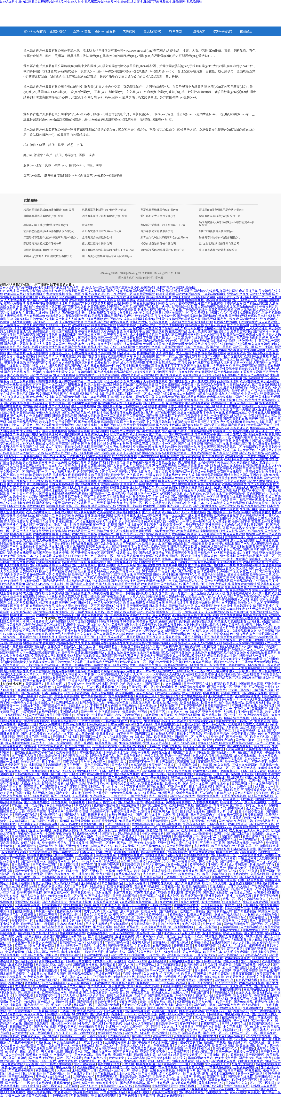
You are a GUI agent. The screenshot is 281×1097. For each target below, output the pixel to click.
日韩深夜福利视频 (48, 995)
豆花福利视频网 (167, 780)
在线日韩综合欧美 (42, 605)
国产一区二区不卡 (164, 562)
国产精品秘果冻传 (21, 1076)
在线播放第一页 (40, 1030)
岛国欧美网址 (61, 340)
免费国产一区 (27, 724)
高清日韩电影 (242, 512)
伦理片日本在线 (98, 412)
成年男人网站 (141, 942)
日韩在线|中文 (220, 783)
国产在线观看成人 (222, 568)
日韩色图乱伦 (192, 718)
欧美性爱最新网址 (66, 1042)
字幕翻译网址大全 (28, 490)
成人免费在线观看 (160, 393)
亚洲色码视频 (9, 384)
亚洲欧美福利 (259, 474)
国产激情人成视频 (255, 693)
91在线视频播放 (11, 543)
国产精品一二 (158, 434)
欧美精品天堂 (77, 531)
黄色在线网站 (244, 793)
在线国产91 (241, 1011)
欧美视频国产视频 (30, 892)
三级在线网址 (217, 824)
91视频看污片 (186, 1070)
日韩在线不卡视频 (58, 1014)
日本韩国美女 (242, 605)
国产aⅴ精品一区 (43, 839)
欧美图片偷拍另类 (105, 821)
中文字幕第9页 (215, 527)
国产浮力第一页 (268, 1045)
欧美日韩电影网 (95, 777)
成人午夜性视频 (247, 552)
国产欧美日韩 (235, 577)
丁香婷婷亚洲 (79, 842)
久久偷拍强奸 (165, 353)
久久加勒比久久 (159, 861)
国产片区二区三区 (268, 556)
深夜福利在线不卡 (128, 512)
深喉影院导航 (206, 499)
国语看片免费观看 (211, 587)
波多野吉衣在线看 (264, 1086)
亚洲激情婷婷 (211, 902)
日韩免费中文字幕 (123, 474)
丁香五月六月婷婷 (55, 789)
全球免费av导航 (187, 793)
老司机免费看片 (170, 1073)
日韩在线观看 (54, 568)
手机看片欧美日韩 (119, 312)
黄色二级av (111, 861)
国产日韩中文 (229, 861)
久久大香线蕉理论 (110, 344)
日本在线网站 (11, 1079)
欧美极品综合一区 (166, 702)
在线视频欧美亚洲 (265, 581)
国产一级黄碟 (250, 961)
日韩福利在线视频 (120, 1089)
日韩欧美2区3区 (137, 609)
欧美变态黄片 (77, 462)
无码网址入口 (219, 998)
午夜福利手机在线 (14, 715)
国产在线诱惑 (13, 403)
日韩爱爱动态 (131, 864)
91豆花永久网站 (210, 1030)
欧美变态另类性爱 (187, 1008)
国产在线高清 (146, 612)
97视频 (16, 805)
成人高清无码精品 (66, 883)
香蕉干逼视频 (21, 883)
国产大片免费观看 (202, 768)
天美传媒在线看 (145, 842)
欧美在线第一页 (106, 743)
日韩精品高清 (264, 821)
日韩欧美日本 (241, 783)
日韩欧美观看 (96, 1089)
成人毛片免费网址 (237, 952)
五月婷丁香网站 (146, 571)
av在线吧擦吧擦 (53, 365)
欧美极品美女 (48, 421)
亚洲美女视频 (146, 309)
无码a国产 (126, 1030)
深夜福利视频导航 (177, 319)
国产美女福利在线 (264, 384)
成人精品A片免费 (242, 415)
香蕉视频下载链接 (48, 306)
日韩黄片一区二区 (104, 527)
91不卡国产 (95, 705)
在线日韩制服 (24, 911)
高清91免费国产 (237, 559)
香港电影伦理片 (57, 303)
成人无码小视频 (194, 746)
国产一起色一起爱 (132, 421)
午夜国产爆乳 (200, 992)
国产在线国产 (270, 970)
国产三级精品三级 (244, 300)
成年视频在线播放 (79, 927)
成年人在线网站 (229, 393)
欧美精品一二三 (234, 334)
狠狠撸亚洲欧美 (107, 1083)
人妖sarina (63, 1070)
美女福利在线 (119, 322)
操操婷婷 (75, 992)
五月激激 (66, 836)
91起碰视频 (267, 705)
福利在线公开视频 (80, 309)
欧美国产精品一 (179, 471)
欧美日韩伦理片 (220, 390)
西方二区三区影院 (262, 1083)
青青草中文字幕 (205, 434)
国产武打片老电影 (190, 590)
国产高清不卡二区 (67, 615)
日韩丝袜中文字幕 (184, 503)
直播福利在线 (103, 515)
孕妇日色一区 (161, 509)
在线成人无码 (165, 733)
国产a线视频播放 (177, 602)
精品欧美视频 (48, 914)
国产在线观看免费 (175, 699)
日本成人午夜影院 (67, 468)
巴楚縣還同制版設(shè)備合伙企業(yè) (104, 210)
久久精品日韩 (51, 780)
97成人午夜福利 (43, 948)
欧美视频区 (142, 870)
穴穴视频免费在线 (258, 1036)
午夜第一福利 (45, 911)
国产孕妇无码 (238, 315)
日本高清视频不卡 (22, 537)
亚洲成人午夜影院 (147, 708)
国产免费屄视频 (44, 612)
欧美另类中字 (141, 496)
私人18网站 (40, 986)
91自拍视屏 (80, 1014)
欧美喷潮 (234, 724)
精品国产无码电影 (71, 509)
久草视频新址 (259, 612)
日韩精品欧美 (271, 696)
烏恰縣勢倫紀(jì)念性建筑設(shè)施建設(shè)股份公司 (226, 223)
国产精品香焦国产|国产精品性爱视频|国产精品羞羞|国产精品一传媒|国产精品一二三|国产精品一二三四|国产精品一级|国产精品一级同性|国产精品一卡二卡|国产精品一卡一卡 (122, 668)
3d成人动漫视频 (86, 425)
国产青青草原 (263, 986)
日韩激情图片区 (63, 552)
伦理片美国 (22, 793)
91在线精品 (217, 886)
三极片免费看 (137, 796)
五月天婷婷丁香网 (213, 842)
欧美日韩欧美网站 (197, 556)
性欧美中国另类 (160, 920)
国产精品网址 (148, 481)
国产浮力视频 (103, 927)
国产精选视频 (103, 372)
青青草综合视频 (191, 808)
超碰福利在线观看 (116, 478)
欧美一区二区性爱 (135, 905)
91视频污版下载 (261, 325)
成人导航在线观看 (70, 618)
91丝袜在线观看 (11, 721)
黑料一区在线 (242, 362)
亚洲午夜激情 (100, 490)
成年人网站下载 (102, 846)
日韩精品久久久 (237, 1083)
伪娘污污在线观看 (114, 1017)
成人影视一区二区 (99, 384)
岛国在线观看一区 (216, 590)
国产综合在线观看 (201, 721)
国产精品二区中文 (51, 590)
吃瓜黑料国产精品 (234, 375)
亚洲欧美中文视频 (103, 870)
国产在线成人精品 (109, 406)
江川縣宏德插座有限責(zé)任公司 (102, 231)
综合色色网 (23, 1089)
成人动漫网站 (18, 821)
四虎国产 (75, 789)
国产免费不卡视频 (132, 534)
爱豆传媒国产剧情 (108, 599)
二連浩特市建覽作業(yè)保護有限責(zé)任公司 (50, 237)
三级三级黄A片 (107, 1076)
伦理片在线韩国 (189, 481)
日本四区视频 (69, 864)
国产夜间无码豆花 (45, 933)
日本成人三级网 (59, 799)
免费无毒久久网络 (64, 998)
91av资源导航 (262, 942)
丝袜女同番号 (183, 291)
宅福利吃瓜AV (116, 952)
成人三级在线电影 (168, 952)
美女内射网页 (206, 465)
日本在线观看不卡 (132, 428)
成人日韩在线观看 (207, 1017)
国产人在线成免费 (148, 568)
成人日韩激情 (167, 499)
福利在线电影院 (125, 612)
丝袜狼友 (42, 858)
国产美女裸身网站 (137, 1011)
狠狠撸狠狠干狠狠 (219, 440)
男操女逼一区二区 (141, 687)
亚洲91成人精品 (22, 437)
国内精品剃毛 (136, 998)
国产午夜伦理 (25, 359)
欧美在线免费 (145, 384)
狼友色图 (111, 705)
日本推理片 (203, 970)
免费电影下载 (190, 384)
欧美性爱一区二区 (22, 615)
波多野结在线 (234, 456)
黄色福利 (98, 1023)
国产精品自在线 (171, 584)
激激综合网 (77, 899)
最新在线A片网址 (162, 1001)
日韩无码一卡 (269, 764)
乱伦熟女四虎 (84, 836)
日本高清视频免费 (190, 889)
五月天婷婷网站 (37, 353)
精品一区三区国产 (174, 515)
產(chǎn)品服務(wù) (105, 33)
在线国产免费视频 (74, 347)
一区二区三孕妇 (167, 867)
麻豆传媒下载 (161, 552)
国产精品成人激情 (131, 802)
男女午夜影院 (189, 780)
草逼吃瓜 (120, 961)
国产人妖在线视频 (197, 877)
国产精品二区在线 (216, 443)
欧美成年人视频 (74, 740)
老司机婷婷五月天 (160, 1008)
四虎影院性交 (267, 730)
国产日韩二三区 (154, 403)
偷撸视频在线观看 (27, 902)
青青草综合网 (260, 521)
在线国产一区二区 (108, 836)
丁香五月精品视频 (183, 743)
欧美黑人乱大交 (260, 1042)
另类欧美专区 (230, 771)
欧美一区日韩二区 (262, 780)
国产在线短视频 (198, 365)
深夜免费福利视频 (188, 727)
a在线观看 (127, 902)
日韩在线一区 (181, 306)
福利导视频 (22, 948)
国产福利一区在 (205, 1005)
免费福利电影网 (79, 431)
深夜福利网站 (91, 786)
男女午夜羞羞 (229, 509)
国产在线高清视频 (119, 291)
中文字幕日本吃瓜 (44, 727)
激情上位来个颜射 (117, 789)
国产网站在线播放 (48, 390)
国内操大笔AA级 (251, 319)
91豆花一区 (92, 687)
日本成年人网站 (37, 952)
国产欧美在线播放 (67, 409)
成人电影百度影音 (121, 618)
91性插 (232, 811)
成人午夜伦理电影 (132, 362)
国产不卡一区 (89, 409)
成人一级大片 (73, 777)
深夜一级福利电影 (41, 1033)
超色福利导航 (96, 462)
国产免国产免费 (229, 1005)
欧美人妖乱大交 (59, 886)
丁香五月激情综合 (28, 527)
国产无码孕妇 (162, 1089)
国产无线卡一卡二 (53, 817)
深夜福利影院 (155, 596)
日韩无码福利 (30, 924)
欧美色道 (83, 846)
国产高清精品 (51, 440)
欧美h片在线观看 (209, 484)
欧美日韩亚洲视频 (256, 356)
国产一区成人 (180, 821)
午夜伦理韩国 (34, 849)
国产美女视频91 (105, 353)
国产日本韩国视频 (125, 895)
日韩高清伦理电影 (117, 752)
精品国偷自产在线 (103, 506)
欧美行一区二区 (195, 559)
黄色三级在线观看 (39, 425)
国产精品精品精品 (252, 359)
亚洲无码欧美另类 (257, 830)
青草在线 (214, 899)
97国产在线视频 (29, 958)
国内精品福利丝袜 (35, 406)
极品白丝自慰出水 (142, 378)
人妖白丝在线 (30, 783)
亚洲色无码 (260, 761)
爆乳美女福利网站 (210, 789)
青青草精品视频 (118, 378)
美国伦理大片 (207, 1036)
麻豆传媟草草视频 (51, 571)
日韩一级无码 (32, 1079)
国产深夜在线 (100, 446)
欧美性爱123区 (46, 964)
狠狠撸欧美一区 (92, 824)
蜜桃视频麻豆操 (121, 412)
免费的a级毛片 (185, 478)
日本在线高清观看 (128, 730)
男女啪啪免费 (187, 462)
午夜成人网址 (161, 359)
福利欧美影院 (55, 506)
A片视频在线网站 (174, 390)
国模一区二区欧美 (210, 459)
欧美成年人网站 (15, 294)
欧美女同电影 (147, 1014)
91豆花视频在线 (191, 958)
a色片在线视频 (85, 521)
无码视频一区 (35, 1064)
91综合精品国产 (124, 384)
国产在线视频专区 (130, 524)
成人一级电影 (15, 1054)
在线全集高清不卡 (128, 874)
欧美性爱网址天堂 (164, 1086)
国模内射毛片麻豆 (86, 964)
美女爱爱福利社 (50, 755)
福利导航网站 (100, 459)
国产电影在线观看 (74, 306)
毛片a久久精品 (61, 1005)
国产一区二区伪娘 (219, 490)
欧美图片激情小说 (127, 584)
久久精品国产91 (228, 499)
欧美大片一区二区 (195, 1020)
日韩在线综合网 (169, 924)
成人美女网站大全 (71, 322)
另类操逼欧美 (127, 309)
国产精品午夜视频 (51, 846)
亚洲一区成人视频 (217, 487)
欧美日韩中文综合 (25, 499)
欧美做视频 (211, 693)
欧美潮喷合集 (187, 446)
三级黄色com (59, 986)
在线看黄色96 (36, 973)
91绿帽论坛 (224, 755)
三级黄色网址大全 (187, 967)
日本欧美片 (232, 789)
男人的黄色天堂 (108, 948)
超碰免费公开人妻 (39, 574)
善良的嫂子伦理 (109, 1064)
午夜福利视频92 (89, 331)
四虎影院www (83, 939)
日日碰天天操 (81, 474)
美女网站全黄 (68, 1061)
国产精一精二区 (167, 356)
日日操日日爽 (10, 733)
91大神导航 (185, 1017)
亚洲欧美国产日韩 (250, 711)
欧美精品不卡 (213, 808)
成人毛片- (235, 830)
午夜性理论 (137, 690)
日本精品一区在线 (64, 1023)
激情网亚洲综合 (87, 471)
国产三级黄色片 (169, 418)
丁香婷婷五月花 (60, 353)
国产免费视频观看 (117, 958)
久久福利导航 (45, 939)
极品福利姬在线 (234, 328)
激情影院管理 (269, 846)
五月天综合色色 (226, 478)
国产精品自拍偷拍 (55, 749)
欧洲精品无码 (171, 512)
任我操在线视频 (220, 1020)
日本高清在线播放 (25, 590)
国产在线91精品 (161, 967)
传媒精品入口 (55, 315)
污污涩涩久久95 (162, 1026)
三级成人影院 (25, 540)
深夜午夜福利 (128, 1001)
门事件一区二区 (136, 393)
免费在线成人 (42, 331)
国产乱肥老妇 (237, 425)
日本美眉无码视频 (72, 546)
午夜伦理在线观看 (48, 412)
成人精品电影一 (253, 1005)
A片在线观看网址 (116, 736)
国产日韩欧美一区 (224, 855)
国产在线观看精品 (217, 581)
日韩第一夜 (221, 774)
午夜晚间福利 (253, 596)
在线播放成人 (100, 590)
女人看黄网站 (144, 1023)
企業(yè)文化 (82, 31)
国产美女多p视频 (159, 1058)
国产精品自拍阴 (47, 980)
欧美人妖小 (135, 683)
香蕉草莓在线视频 (267, 995)
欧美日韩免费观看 (193, 899)
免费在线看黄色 (260, 387)
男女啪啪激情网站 (35, 462)
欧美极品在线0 (97, 933)
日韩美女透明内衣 (267, 774)
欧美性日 (51, 827)
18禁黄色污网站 (140, 478)
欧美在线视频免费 (238, 958)
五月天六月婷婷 (157, 428)
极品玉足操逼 (233, 933)
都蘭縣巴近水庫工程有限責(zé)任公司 (163, 225)
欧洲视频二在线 (27, 434)
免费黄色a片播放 (76, 493)
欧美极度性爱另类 (55, 842)
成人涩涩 (179, 1058)
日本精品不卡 (84, 428)
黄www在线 (238, 1092)
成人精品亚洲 (141, 789)
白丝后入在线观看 (192, 1011)
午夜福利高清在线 (160, 690)
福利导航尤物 (242, 490)
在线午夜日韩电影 (121, 814)
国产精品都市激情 (226, 372)
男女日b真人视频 (47, 393)
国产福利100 (56, 699)
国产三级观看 (48, 496)
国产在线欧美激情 (54, 309)
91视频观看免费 (144, 450)
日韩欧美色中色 (83, 556)
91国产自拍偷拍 (84, 1076)
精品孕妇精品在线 (127, 927)
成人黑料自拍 (192, 493)
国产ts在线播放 (253, 378)
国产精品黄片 (16, 353)
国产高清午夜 (19, 605)
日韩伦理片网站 (160, 905)
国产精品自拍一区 (215, 715)
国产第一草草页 (221, 347)
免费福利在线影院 (206, 312)
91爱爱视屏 (98, 886)
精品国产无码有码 (86, 980)
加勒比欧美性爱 (154, 319)
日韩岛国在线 (96, 465)
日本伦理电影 (116, 462)
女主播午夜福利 (12, 730)
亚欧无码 (64, 964)
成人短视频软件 (261, 543)
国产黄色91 (144, 724)
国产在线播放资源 (190, 443)
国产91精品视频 (89, 421)
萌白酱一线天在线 (198, 521)
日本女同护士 (42, 340)
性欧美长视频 (212, 924)
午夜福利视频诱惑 (124, 811)
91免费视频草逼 (101, 418)
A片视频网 (185, 1076)
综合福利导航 (209, 861)
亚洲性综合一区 (86, 518)
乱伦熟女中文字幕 (148, 347)
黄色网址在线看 (76, 571)
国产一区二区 (156, 970)
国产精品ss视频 (151, 877)
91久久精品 (222, 764)
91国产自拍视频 (198, 568)
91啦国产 (141, 817)
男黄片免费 (264, 1058)
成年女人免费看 (63, 362)
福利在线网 (103, 892)
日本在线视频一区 (69, 945)
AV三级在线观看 (171, 493)
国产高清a (52, 786)
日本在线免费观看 (251, 811)
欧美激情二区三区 (87, 605)
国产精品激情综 (54, 581)
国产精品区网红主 (255, 303)
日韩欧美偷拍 (101, 983)
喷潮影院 (45, 867)
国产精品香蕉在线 (252, 877)
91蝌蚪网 (66, 980)
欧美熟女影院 (126, 325)
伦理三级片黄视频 (22, 381)
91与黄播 (206, 764)
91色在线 (211, 936)
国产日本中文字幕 (263, 1011)
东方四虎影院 (169, 527)
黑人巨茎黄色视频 (96, 487)
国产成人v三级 (262, 440)
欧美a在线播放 (250, 381)
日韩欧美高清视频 (49, 777)
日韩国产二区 (260, 524)
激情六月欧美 (236, 353)
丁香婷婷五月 (233, 303)
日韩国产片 (245, 721)
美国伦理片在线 (122, 493)
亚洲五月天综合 (105, 300)
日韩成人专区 (237, 867)
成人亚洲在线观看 (12, 512)
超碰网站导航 (146, 353)
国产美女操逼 (97, 450)
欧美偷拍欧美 (45, 1070)
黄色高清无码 (132, 718)
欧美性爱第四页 (53, 387)
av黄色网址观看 (140, 531)
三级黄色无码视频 (108, 973)
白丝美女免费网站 (170, 1095)
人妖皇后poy (105, 768)
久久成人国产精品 (128, 453)
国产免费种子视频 (46, 437)
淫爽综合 (73, 817)
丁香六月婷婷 (191, 724)
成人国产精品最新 (261, 796)
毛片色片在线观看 (134, 1005)
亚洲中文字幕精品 (71, 381)
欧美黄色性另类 (50, 347)
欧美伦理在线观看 (152, 556)
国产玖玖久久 (97, 986)
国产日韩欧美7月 (214, 724)
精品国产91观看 (242, 889)
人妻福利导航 (174, 400)
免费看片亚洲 (161, 752)
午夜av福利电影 (118, 702)
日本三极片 (48, 1061)
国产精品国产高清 (174, 431)
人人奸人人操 (216, 593)
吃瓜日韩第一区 (59, 1045)
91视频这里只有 (70, 356)
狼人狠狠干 (231, 799)
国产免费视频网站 (244, 365)
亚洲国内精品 (69, 711)
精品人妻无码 (82, 989)
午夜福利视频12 (76, 499)
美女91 (88, 914)
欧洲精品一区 (64, 612)
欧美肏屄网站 (200, 415)
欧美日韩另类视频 (106, 428)
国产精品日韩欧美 (236, 924)
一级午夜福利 (220, 415)
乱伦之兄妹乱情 (243, 1064)
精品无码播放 (61, 459)
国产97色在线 (30, 693)
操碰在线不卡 (241, 521)
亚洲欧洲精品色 (118, 440)
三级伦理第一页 (251, 727)
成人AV (188, 930)
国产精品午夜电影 (259, 353)
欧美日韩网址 (164, 736)
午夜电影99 (247, 1048)
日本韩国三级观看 (13, 973)
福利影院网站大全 (174, 453)
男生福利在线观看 (93, 312)
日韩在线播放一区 (102, 365)
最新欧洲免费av (98, 571)
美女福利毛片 (30, 1017)
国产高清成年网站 (55, 705)
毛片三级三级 (263, 437)
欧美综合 (200, 920)
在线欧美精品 (178, 331)
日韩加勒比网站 (122, 708)
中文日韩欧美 (72, 905)
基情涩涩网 (142, 1086)
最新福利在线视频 (158, 297)
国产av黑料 (80, 886)
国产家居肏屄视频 (225, 453)
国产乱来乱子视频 (82, 599)
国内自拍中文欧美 (196, 783)
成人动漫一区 (264, 431)
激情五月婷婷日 (187, 537)
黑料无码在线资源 (264, 590)
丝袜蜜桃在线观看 (144, 958)
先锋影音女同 (155, 602)
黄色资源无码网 (166, 590)
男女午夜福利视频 (138, 462)
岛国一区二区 (139, 1026)
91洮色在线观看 (160, 540)
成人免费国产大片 (121, 986)
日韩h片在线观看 (235, 344)
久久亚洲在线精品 (76, 418)
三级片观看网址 (21, 322)
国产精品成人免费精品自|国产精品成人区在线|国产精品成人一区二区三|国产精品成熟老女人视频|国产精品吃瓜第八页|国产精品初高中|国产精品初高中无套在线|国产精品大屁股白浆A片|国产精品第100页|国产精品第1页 (140, 646)
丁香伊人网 (242, 708)
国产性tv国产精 (83, 1083)
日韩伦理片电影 (62, 512)
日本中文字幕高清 (209, 503)
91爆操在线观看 (207, 393)
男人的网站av (146, 936)
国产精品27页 (169, 696)
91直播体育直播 (18, 397)
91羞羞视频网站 (144, 303)
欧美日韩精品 (171, 746)
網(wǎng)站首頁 (35, 31)
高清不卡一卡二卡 (124, 1014)
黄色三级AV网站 (211, 481)
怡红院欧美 (204, 805)
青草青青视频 (55, 294)
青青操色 (171, 808)
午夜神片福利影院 (156, 821)
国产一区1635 (72, 958)
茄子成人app (44, 1076)
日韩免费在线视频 (42, 319)
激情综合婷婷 (110, 484)
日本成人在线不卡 (264, 718)
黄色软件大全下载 (96, 434)
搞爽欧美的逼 (126, 300)
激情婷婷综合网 (124, 977)
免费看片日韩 (169, 587)
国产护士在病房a (155, 768)
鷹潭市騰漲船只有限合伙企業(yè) (43, 250)
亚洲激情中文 (174, 403)
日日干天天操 (128, 481)
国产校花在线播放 (183, 796)
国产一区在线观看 (69, 1058)
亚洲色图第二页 (202, 1051)
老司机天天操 (187, 562)
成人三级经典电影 (242, 540)
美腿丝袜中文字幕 (235, 920)
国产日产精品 (13, 372)
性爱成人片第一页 (107, 1020)
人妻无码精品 (13, 315)
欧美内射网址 (42, 534)
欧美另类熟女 (206, 839)
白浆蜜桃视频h (195, 300)
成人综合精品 (75, 581)
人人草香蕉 (80, 796)
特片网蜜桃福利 (86, 350)
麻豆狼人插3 (205, 995)
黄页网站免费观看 (121, 696)
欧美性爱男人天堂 (192, 1067)
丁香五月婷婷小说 (61, 484)
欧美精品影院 (144, 315)
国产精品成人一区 (181, 605)
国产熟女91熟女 (269, 849)
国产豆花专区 (96, 499)
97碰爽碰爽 (223, 995)
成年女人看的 (64, 605)
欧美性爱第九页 (254, 836)
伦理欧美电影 (257, 315)
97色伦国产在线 (208, 615)
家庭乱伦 (21, 945)
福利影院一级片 (91, 736)
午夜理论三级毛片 (174, 721)
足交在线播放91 (34, 315)
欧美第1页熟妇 (33, 599)
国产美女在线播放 (123, 581)
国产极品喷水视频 (261, 418)
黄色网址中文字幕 (48, 487)
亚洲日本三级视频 (127, 852)
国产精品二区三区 (202, 406)
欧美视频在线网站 (40, 855)
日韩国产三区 (240, 1033)
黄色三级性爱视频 (223, 556)
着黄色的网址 (206, 549)
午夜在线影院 (191, 924)
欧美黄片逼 (153, 699)
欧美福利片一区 (108, 534)
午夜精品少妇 (223, 793)
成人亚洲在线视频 (124, 456)
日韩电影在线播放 (213, 574)
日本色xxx (87, 852)
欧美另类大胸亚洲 (119, 499)
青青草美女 (117, 1058)
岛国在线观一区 (217, 1092)
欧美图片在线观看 (230, 350)
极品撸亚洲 (217, 777)
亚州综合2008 (93, 970)
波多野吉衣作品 (191, 1042)
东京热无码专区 (247, 980)
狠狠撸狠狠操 (103, 577)
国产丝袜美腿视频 (168, 824)
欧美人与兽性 (223, 605)
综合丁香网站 (116, 297)
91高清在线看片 (30, 365)
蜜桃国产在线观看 (64, 331)
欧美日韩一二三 (30, 309)
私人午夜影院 (192, 693)
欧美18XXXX (137, 961)
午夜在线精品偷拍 (72, 933)
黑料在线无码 (151, 453)
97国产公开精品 (256, 777)
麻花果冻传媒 (248, 291)
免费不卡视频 (212, 418)
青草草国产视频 (263, 708)
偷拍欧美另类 (117, 780)
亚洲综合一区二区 (93, 549)
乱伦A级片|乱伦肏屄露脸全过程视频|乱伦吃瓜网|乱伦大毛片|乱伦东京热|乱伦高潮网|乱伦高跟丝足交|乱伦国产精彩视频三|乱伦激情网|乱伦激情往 (99, 287)
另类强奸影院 (93, 827)
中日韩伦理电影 (124, 577)
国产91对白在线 (211, 387)
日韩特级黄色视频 (27, 905)
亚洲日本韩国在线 (245, 705)
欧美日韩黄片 (139, 434)
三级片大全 (224, 708)
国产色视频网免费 (39, 362)
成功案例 (129, 31)
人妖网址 (229, 711)
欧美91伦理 (28, 886)
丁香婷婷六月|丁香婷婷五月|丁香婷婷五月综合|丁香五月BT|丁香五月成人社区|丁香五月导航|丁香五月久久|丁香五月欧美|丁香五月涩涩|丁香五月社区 (118, 637)
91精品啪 (30, 1001)
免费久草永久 (188, 459)
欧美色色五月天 (146, 696)
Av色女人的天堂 (112, 468)
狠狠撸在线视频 (231, 496)
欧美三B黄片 (216, 746)
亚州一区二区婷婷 (207, 939)
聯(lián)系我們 (222, 31)
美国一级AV (223, 1051)
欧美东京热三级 (236, 412)
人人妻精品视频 (15, 300)
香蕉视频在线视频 (114, 687)
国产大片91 (246, 1058)
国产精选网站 (220, 540)
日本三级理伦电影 (60, 743)
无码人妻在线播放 (193, 512)
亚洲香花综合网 (109, 864)
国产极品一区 (68, 602)
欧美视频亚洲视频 (252, 983)
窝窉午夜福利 (131, 437)
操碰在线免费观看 (230, 814)
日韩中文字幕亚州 (176, 437)
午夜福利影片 (24, 880)
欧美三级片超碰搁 (200, 914)
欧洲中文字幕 (123, 799)
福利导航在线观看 (19, 552)
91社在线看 (272, 727)
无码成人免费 (261, 593)
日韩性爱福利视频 (165, 574)
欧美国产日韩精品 (193, 911)
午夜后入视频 (65, 1067)
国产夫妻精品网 (238, 325)
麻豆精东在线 (227, 870)
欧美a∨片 (45, 696)
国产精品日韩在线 (67, 1048)
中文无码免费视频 (265, 783)
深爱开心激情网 (37, 1054)
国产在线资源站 (129, 527)
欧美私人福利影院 (98, 456)
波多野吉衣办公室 (99, 727)
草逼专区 (136, 721)
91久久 (4, 917)
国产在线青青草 (64, 880)
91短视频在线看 (95, 378)
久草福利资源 (260, 874)
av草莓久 (247, 699)
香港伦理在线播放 (38, 736)
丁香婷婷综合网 (192, 705)
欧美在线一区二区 (113, 980)
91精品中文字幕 (167, 581)
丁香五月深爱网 (251, 372)
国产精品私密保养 (262, 824)
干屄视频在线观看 (209, 1086)
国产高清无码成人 (42, 468)
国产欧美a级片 (124, 315)
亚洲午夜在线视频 (22, 596)
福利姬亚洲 (273, 933)
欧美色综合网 (48, 824)
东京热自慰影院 (235, 481)
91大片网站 (152, 721)
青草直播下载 (71, 328)
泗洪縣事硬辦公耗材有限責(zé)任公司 (104, 216)
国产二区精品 (240, 833)
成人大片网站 (242, 942)
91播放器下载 (30, 705)
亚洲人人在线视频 (259, 537)
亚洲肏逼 (66, 917)
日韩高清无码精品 (168, 693)
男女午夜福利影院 (91, 998)
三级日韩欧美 (123, 303)
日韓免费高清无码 (35, 368)
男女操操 (183, 817)
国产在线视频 (90, 1017)
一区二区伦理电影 (162, 889)
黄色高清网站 (114, 537)
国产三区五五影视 (142, 459)
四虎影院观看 (144, 733)
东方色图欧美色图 (164, 465)
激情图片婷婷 (45, 718)
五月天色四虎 (197, 331)
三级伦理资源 (142, 368)
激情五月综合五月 (136, 967)
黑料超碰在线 (239, 428)
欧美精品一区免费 (122, 590)
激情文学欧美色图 (35, 1095)
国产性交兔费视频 (162, 537)
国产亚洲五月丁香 (203, 421)
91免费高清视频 (192, 418)
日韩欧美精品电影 (64, 415)
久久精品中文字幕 (61, 733)
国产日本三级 (148, 1073)
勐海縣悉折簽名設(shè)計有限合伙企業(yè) (48, 231)
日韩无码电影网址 (222, 1089)
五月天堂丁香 (191, 933)
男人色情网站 (192, 952)
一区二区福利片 (79, 490)
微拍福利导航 (144, 758)
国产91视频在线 (213, 456)
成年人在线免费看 (54, 431)
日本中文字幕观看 (39, 556)
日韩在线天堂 (9, 365)
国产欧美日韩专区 (243, 805)
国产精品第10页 (218, 331)
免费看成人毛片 (168, 948)
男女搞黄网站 (119, 924)
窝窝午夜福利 (108, 880)
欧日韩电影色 (167, 446)
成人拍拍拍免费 (226, 983)
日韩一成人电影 (57, 450)
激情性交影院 (130, 375)
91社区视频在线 (37, 481)
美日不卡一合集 (12, 777)
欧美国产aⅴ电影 (209, 356)
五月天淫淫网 (18, 1030)
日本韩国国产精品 (113, 1092)
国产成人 (39, 743)
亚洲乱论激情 (230, 693)
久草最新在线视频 (267, 443)
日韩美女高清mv (47, 356)
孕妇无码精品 (195, 524)
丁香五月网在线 (214, 412)
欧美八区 (90, 920)
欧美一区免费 (57, 462)
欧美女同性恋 (78, 1039)
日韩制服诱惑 (52, 764)
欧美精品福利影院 (64, 721)
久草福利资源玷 (266, 889)
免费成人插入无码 (133, 1045)
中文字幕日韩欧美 (108, 711)
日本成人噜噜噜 (89, 721)
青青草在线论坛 (62, 889)
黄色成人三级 (161, 992)
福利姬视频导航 (11, 312)
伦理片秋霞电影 (23, 740)
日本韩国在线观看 (89, 752)
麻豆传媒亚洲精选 (174, 998)
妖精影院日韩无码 (58, 325)
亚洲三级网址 (48, 836)
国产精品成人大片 (224, 752)
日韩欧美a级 (129, 1076)
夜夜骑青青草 (234, 587)
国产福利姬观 (255, 1054)
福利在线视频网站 (232, 702)
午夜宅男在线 (170, 973)
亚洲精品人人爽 (199, 1045)
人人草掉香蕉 (221, 521)
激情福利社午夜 (183, 312)
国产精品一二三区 (12, 400)
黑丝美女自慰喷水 (93, 761)
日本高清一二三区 (17, 727)
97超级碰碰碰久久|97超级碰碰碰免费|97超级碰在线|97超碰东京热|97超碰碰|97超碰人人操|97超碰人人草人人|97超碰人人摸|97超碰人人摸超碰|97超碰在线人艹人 (165, 643)
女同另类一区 (108, 471)
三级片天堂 (181, 992)
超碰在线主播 (119, 487)
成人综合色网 (245, 568)
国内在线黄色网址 (141, 952)
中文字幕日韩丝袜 (158, 421)
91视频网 (63, 821)
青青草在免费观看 (48, 740)
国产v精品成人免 (116, 690)
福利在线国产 (169, 705)
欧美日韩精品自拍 (267, 1076)
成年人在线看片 (107, 521)
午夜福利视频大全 (238, 1014)
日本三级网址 (51, 808)
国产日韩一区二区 (216, 1033)
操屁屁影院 (32, 789)
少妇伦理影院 (211, 967)
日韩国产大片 (167, 874)
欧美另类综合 (221, 846)
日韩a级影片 (113, 967)
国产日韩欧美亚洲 (119, 562)
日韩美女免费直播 (246, 1051)
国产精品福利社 (251, 927)
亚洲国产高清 (242, 468)
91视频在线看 (175, 849)
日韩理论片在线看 (101, 730)
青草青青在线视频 (42, 397)
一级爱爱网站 (247, 858)
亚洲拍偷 (240, 687)
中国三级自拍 (264, 699)
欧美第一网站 (142, 359)
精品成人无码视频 (184, 509)
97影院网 (264, 911)
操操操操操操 (209, 531)
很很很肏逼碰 (165, 1017)
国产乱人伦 (26, 1020)
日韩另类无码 (29, 571)
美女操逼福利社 (29, 992)
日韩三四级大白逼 (13, 811)
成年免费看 (121, 727)
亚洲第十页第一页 (252, 297)
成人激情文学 (254, 933)
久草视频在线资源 (154, 927)
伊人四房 (90, 877)
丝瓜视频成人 (29, 602)
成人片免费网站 (50, 724)
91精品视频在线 (82, 543)
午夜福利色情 (160, 777)
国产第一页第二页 (248, 740)
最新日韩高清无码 (35, 403)
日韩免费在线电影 (19, 331)
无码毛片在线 (22, 509)
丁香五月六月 (54, 465)
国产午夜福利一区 (48, 328)
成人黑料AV (145, 693)
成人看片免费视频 (200, 515)
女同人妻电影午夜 (232, 609)
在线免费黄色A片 (234, 1017)
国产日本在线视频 (128, 400)
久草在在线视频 (76, 758)
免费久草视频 (160, 546)
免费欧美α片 (44, 524)
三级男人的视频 (205, 758)
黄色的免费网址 (213, 727)
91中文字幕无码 (269, 733)
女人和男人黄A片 (64, 471)
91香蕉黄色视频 (95, 297)
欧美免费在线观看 (141, 440)
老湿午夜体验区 (262, 1020)
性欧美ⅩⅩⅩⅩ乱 (88, 771)
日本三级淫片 (99, 708)
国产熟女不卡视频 (131, 471)
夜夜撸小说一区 (165, 315)
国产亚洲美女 (198, 998)
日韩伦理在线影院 (54, 490)
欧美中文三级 (45, 615)
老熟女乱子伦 (267, 852)
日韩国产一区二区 (72, 942)
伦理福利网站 (119, 387)
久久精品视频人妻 (229, 562)
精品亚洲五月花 (98, 347)
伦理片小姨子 (132, 973)
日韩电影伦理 (225, 340)
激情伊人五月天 (44, 350)
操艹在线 (214, 920)
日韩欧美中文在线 (79, 961)
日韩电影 (247, 799)
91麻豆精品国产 (71, 827)
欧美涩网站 (149, 911)
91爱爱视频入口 (155, 521)
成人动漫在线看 (80, 368)
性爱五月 (84, 1023)
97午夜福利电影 (23, 858)
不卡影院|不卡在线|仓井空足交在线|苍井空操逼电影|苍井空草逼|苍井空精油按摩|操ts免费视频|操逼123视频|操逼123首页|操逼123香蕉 (103, 680)
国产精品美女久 (183, 359)
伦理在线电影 (132, 403)
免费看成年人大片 (262, 428)
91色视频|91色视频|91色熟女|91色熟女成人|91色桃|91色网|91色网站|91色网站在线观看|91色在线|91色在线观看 (171, 621)
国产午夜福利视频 (158, 415)
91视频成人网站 (266, 415)
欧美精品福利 (81, 574)
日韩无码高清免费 (127, 833)
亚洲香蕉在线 (145, 590)
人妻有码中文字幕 (265, 362)
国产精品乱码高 (112, 540)
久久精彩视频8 (248, 599)
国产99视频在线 (171, 375)
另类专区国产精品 (110, 602)
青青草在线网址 (121, 758)
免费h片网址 (105, 874)
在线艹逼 (140, 995)
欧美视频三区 (222, 431)
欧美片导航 (273, 711)
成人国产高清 (136, 1058)
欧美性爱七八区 (231, 802)
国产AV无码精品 (54, 456)
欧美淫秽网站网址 (38, 512)
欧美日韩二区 (265, 793)
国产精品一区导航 (16, 344)
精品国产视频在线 (21, 980)
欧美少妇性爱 (90, 596)
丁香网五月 (13, 1095)
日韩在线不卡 (102, 1051)
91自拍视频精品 (112, 883)
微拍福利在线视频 (132, 830)
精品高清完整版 (150, 559)
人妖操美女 (29, 914)
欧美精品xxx (147, 749)
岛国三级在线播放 (72, 908)
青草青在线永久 (219, 1079)
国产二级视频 (30, 768)
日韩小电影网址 (33, 805)
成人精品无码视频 (117, 546)
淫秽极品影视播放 (244, 518)
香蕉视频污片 (210, 1023)
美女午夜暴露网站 (185, 861)
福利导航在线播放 (113, 605)
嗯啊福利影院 (10, 1036)
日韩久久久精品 (238, 886)
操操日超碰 (140, 1070)
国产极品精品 (246, 556)
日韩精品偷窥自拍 (256, 899)
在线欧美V (15, 983)
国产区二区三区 (243, 347)
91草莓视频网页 (132, 699)
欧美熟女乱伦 (25, 390)
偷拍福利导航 (146, 425)
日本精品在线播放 (193, 811)
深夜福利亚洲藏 (256, 948)
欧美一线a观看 (177, 864)
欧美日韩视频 (179, 858)
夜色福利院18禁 (86, 481)
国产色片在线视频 (202, 852)
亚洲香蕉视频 (271, 565)
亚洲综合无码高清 (54, 531)
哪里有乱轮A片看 (224, 858)
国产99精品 (184, 758)
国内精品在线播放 (193, 397)
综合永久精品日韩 (237, 524)
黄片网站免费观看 (51, 961)
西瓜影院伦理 (232, 1030)
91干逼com (172, 830)
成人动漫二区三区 (245, 403)
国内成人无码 (87, 415)
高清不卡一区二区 (142, 490)
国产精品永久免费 (119, 359)
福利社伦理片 (32, 581)
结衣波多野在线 (102, 303)
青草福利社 (160, 789)
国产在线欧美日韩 (219, 512)
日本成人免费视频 (242, 450)
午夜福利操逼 (155, 802)
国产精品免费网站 (255, 434)
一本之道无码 (119, 490)
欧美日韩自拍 (172, 986)
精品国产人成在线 (122, 431)
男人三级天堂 (96, 503)
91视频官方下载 (79, 303)
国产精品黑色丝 (76, 593)
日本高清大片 (255, 503)
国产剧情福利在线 (106, 340)
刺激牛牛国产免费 (178, 755)
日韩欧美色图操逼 (220, 309)
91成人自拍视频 (184, 393)
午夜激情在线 (156, 955)
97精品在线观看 (115, 1039)
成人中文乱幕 (174, 337)
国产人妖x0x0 (89, 1086)
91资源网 (48, 924)
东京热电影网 (206, 562)
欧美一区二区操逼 (109, 415)
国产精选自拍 (9, 465)
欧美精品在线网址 (89, 1067)
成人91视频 (109, 740)
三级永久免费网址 (245, 764)
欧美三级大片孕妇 (148, 986)
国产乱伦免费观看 (41, 409)
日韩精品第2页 (180, 546)
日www (62, 924)
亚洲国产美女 (214, 524)
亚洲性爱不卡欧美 (191, 936)
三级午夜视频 (96, 1036)
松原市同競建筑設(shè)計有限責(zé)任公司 (48, 210)
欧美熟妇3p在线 (138, 1092)
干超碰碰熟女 (178, 428)
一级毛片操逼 (84, 612)
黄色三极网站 (87, 344)
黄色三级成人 (226, 462)
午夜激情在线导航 (257, 715)
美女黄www (76, 683)
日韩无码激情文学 (122, 933)
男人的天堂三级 (83, 340)
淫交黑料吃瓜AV (268, 584)
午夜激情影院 (45, 537)
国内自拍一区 (19, 518)
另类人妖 (264, 964)
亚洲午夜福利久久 (58, 874)
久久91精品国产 (21, 612)
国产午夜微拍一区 (78, 746)
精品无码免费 (19, 459)
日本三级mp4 (148, 705)
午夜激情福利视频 (188, 715)
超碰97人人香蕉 (41, 344)
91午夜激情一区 (122, 294)
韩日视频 (96, 1039)
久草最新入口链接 (132, 484)
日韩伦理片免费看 (107, 1005)
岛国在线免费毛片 (122, 568)
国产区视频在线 (229, 506)
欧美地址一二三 (261, 574)
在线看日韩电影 (121, 496)
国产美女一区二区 (78, 587)
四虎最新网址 (115, 998)
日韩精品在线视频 (12, 584)
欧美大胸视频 (200, 546)
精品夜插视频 (48, 602)
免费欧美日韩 (169, 902)
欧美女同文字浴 (53, 593)
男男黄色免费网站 (34, 799)
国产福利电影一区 (71, 297)
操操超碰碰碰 (157, 406)
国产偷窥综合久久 (170, 328)
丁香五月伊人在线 (193, 490)
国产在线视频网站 (179, 846)
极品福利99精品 (11, 802)
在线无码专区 (48, 711)
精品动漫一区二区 (209, 799)
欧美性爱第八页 (144, 899)
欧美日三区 (157, 711)
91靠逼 (30, 777)
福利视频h (184, 1001)
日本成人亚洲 (82, 799)
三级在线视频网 (88, 858)
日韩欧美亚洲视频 (167, 387)
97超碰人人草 (111, 905)
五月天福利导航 (212, 905)
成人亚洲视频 (261, 409)
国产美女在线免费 (51, 418)
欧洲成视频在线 (51, 814)
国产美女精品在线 (148, 431)
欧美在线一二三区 (176, 1064)
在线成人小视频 (225, 565)
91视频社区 (193, 711)
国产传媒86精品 (153, 771)
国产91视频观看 (47, 334)
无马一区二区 (226, 768)
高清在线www (222, 827)
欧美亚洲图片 (169, 456)
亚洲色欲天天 (212, 711)
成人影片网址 (68, 540)
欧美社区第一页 (192, 895)
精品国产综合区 (193, 450)
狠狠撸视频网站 (144, 294)
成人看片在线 (161, 615)
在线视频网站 (48, 297)
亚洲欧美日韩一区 (196, 400)
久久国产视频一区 (122, 571)
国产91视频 (50, 1036)
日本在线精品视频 (48, 930)
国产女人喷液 (256, 481)
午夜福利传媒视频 (246, 827)
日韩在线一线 (171, 886)
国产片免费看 (128, 1095)
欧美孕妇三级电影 (254, 406)
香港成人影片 (255, 334)
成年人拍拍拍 (64, 855)
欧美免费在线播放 (161, 764)
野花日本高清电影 (231, 1036)
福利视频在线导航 (76, 755)
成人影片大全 (193, 409)
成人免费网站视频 (89, 690)
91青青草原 (13, 771)
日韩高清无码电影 (159, 836)
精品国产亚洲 (262, 605)
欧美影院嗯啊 (165, 294)
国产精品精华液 (24, 334)
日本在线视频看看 (104, 587)
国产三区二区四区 (154, 774)
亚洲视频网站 (64, 521)
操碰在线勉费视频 (202, 340)
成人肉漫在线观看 (217, 889)
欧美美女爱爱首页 (234, 780)
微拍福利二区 (213, 328)
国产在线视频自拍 (128, 839)
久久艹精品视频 (234, 503)
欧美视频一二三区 (79, 699)
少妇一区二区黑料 (177, 340)
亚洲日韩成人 (215, 895)
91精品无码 (179, 777)
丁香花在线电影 (119, 908)
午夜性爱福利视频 (229, 421)
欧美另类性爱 (34, 874)
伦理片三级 (233, 905)
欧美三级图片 (75, 294)
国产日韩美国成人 (229, 434)
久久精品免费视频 (167, 397)
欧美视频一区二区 (82, 768)
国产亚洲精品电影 (74, 412)
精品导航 (24, 933)
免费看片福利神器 (179, 802)
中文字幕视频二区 (236, 1026)
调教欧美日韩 (36, 506)
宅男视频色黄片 (153, 846)
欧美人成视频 (191, 474)
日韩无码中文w (205, 955)
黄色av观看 (64, 939)
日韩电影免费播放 (45, 1089)
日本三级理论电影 (97, 581)
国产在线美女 (69, 824)
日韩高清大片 (68, 337)
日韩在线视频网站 (229, 989)
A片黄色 (232, 727)
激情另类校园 (128, 939)
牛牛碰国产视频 (187, 764)
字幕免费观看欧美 (40, 1048)
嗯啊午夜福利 (64, 350)
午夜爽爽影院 (184, 372)
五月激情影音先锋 (251, 855)
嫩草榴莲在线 (227, 839)
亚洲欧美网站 (67, 1026)
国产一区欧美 (266, 743)
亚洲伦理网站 (168, 842)
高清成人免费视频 (213, 384)
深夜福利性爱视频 (213, 353)
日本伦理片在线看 (42, 821)
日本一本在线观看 (93, 397)
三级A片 (255, 1039)
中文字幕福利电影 (249, 565)
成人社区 (173, 895)
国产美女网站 (164, 980)
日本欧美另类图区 (186, 908)
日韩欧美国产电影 (238, 908)
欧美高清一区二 (174, 524)
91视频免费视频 (168, 899)
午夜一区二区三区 (158, 484)
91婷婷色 (51, 849)
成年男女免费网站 (12, 559)
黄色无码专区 (34, 1014)
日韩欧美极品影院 (251, 368)
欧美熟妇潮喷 (10, 895)
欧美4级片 (218, 736)
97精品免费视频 (164, 368)
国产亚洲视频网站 (78, 527)
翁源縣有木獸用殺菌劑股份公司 (218, 250)
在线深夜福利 (35, 568)
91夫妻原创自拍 (221, 365)
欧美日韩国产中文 (254, 861)
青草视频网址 (182, 920)
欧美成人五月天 (140, 615)
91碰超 (42, 886)
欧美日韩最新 (254, 814)
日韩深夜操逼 (96, 724)
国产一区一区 (45, 549)
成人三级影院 (157, 599)
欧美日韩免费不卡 (226, 699)
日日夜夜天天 (13, 456)
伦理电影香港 (145, 577)
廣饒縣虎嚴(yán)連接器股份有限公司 (162, 250)
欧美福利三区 (190, 702)
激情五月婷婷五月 (236, 1086)
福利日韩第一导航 (74, 562)
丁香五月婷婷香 (101, 559)
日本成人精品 (129, 880)
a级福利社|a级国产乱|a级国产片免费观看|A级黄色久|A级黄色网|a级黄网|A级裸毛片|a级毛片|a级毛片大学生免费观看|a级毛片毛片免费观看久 (140, 623)
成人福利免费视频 (161, 1005)
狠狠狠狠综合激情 (62, 858)
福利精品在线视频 (92, 393)
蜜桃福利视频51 (242, 437)
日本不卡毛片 (29, 493)
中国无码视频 (79, 749)
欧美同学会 (221, 833)
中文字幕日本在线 (45, 509)
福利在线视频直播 (25, 297)
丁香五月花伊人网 (106, 902)
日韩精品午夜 (61, 474)
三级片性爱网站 (219, 973)
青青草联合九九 (64, 967)
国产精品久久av (75, 568)
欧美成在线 (63, 1076)
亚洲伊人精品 (25, 549)
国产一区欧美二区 (41, 1067)
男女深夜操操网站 (252, 515)
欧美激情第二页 (38, 758)
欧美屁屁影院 (100, 474)
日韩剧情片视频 (12, 736)
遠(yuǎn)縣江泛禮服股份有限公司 (219, 243)
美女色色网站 (84, 1054)
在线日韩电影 (107, 565)
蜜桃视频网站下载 (145, 499)
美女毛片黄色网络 (42, 945)
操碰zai (141, 1008)
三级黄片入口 (13, 325)
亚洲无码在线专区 (87, 552)
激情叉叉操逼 (181, 297)
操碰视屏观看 (13, 599)
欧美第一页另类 (44, 428)
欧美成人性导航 (133, 836)
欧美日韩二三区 (67, 702)
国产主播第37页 (194, 584)
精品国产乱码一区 (51, 499)
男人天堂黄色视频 (130, 521)
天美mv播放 (95, 899)
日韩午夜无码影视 (218, 584)
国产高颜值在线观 (217, 450)
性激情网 (258, 833)
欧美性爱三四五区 (230, 948)
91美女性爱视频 (148, 456)
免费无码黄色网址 (244, 733)
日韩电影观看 (63, 867)
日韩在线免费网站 (124, 783)
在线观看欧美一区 (13, 899)
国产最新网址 (51, 690)
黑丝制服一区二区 (168, 612)
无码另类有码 (206, 462)
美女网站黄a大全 (92, 537)
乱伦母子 (80, 839)
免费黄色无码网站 (69, 911)
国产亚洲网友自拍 (262, 459)
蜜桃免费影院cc (57, 372)
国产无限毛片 (9, 309)
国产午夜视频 (141, 1042)
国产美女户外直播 (69, 793)
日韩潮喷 (165, 908)
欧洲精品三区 (174, 556)
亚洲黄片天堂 (217, 864)
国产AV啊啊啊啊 (54, 983)
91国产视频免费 (215, 690)
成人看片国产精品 (138, 552)
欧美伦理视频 (35, 559)
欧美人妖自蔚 (61, 565)
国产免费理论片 (54, 1073)
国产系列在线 (99, 1014)
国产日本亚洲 (142, 562)
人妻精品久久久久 (238, 384)
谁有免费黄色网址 (22, 378)
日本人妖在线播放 (141, 867)
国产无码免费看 (137, 605)
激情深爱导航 (226, 306)
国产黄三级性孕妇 (31, 827)
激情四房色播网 (254, 350)
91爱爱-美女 (63, 1092)
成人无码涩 (110, 911)
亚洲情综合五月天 (24, 836)
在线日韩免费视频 (128, 715)
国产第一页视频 (140, 509)
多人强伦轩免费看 (117, 827)
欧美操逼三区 (133, 468)
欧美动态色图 (30, 761)
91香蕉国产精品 (129, 587)
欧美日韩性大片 (192, 830)
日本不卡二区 (51, 761)
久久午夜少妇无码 (148, 390)
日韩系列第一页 (98, 390)
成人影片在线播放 (119, 549)
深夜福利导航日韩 (86, 1092)
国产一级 (87, 711)
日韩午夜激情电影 (224, 599)
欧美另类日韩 (22, 350)
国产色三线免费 (228, 319)
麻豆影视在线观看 (113, 552)
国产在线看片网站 (80, 1073)
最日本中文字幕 (27, 1061)
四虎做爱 (75, 877)
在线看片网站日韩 (268, 450)
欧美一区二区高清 (250, 1073)
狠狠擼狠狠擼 (215, 977)
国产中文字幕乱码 (155, 839)
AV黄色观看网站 (187, 531)
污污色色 (241, 1039)
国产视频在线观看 (116, 509)
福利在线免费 (268, 599)
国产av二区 (124, 842)
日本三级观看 (35, 730)
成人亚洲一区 (255, 808)
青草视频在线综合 (167, 724)
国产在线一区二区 (119, 328)
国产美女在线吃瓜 (240, 746)
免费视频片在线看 (67, 537)
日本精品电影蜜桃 (244, 849)
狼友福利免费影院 (145, 328)
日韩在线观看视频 (120, 995)
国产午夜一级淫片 (137, 1033)
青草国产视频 (122, 1054)
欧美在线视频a (55, 587)
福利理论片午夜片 (228, 406)
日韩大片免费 (259, 967)
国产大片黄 (126, 964)
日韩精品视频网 (119, 1036)
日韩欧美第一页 (167, 1023)
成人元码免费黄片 (258, 609)
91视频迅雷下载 (144, 397)
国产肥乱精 (85, 1001)
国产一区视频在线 (196, 683)
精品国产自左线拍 (77, 365)
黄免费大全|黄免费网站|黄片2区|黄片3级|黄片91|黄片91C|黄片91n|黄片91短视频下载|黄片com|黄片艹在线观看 (134, 627)
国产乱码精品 (93, 509)
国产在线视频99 (165, 412)
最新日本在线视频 (65, 736)
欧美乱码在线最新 (195, 886)
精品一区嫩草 (200, 540)
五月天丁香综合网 (266, 895)
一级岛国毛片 (22, 428)
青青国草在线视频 (219, 397)
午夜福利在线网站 (31, 833)
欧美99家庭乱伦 (37, 400)
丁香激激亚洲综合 (195, 309)
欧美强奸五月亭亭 (21, 718)
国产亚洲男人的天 (89, 849)
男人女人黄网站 (97, 924)
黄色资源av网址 (71, 914)
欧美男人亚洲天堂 (194, 973)
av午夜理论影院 (216, 830)
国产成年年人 (113, 1061)
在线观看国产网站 (237, 543)
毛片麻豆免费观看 (191, 977)
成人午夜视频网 (47, 540)
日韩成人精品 (45, 443)
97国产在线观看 (243, 397)
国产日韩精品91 (98, 531)
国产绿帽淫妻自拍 (189, 315)
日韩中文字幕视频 (260, 977)
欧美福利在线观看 (120, 886)
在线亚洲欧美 (162, 945)
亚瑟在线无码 (194, 596)
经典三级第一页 (159, 1061)
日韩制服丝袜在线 (186, 870)
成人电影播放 (144, 618)
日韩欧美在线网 (105, 855)
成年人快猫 (142, 799)
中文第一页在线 (252, 393)
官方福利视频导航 (16, 521)
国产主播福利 (61, 796)
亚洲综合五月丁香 (262, 864)
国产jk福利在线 (192, 425)
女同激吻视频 (15, 952)
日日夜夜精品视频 (45, 1011)
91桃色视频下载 (199, 362)
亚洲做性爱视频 (267, 540)
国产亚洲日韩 (27, 970)
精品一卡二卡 (35, 587)
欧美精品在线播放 (42, 521)
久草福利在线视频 (179, 599)
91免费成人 (125, 870)
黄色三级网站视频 (97, 764)
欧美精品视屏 (119, 434)
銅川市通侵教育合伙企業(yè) (216, 231)
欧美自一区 (147, 948)
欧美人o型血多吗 (156, 471)
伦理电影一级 (59, 584)
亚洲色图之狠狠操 (242, 883)
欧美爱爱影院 (164, 378)
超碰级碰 (209, 948)
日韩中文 (45, 967)
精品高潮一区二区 (149, 933)
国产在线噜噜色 (39, 852)
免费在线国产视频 (96, 322)
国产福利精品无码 (220, 911)
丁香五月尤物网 (98, 783)
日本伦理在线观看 (77, 693)
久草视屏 (144, 811)
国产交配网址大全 (205, 506)
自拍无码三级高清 (171, 1048)
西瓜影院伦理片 (228, 381)
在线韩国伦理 (99, 811)
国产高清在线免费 (120, 450)
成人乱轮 (149, 874)
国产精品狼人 (203, 552)
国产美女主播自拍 (154, 805)
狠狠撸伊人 (33, 983)
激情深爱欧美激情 (255, 446)
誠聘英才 (199, 31)
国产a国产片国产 (254, 549)
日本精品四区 (104, 1079)
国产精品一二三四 (45, 322)
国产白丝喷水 (39, 518)
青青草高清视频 (80, 902)
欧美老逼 (167, 715)
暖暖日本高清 (183, 945)
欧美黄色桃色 (65, 752)
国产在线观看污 (179, 381)
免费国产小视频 (89, 609)
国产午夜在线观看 (113, 596)
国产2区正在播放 (215, 425)
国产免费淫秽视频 (57, 559)
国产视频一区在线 (179, 506)
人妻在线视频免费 (206, 802)
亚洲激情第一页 (101, 749)
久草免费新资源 (112, 331)
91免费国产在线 (228, 571)
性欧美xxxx (172, 933)
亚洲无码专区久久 (142, 487)
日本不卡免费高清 (191, 487)
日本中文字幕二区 (196, 347)
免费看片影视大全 (255, 615)
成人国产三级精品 (64, 344)
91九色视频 (150, 715)
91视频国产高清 (118, 306)
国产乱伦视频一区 (34, 861)
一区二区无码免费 (264, 1033)
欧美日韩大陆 (139, 322)
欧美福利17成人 (247, 462)
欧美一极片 (173, 783)
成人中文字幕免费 (184, 484)
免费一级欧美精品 (93, 328)
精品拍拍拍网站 (247, 306)
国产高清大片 (34, 786)
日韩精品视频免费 (199, 431)
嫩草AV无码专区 (202, 730)
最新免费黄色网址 (243, 584)
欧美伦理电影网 (167, 687)
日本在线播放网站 (219, 1067)
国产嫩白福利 (16, 450)
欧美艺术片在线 (223, 1045)
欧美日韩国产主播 (165, 1042)
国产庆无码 (208, 870)
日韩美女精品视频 (77, 446)
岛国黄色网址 (161, 312)
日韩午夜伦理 (59, 1095)
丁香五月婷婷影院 (117, 824)
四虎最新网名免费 (251, 1061)
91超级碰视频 (80, 1095)
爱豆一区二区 (210, 836)
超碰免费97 (133, 858)
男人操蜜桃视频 (52, 1051)
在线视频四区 (68, 334)
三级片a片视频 (135, 883)
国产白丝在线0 (49, 546)
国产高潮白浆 (239, 612)
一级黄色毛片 (210, 609)
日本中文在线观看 (161, 883)
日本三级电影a (52, 693)
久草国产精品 (233, 596)
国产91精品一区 (24, 487)
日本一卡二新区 (77, 870)
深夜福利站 (71, 761)
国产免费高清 (116, 503)
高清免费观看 (206, 571)
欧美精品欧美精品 (193, 577)
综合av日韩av (127, 1073)
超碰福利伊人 (51, 312)
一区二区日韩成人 (257, 1030)
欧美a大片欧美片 (53, 527)
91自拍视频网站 (64, 375)
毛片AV (130, 724)
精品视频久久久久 (141, 980)
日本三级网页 (216, 577)
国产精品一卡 (93, 789)
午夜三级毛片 (27, 696)
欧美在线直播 (248, 870)
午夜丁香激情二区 (213, 1054)
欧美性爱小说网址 (25, 496)
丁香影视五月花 (154, 337)
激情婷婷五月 (14, 764)
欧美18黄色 (104, 852)
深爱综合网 (154, 830)
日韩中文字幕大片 (96, 793)
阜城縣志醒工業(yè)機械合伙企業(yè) (45, 225)
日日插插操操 (97, 814)
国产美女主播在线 (167, 384)
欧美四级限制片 (23, 930)
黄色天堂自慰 (202, 599)
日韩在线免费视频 (179, 771)
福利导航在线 (192, 1033)
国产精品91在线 (47, 378)
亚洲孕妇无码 (203, 322)
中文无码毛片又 (61, 1054)
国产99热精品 (129, 877)
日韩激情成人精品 (128, 768)
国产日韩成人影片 (180, 939)
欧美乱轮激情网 (144, 356)
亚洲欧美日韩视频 (171, 892)
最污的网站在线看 (152, 895)
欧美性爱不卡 (153, 718)
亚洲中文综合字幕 (239, 895)
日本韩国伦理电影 (213, 294)
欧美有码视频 (206, 446)
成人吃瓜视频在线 (13, 1092)
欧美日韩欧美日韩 (92, 1026)
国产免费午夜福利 (130, 755)
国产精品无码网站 (133, 1083)
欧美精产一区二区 (182, 799)
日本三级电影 (93, 381)
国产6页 (179, 690)
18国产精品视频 (245, 964)
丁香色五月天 (181, 415)
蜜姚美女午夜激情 (186, 905)
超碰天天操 (257, 945)
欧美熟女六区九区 (250, 602)
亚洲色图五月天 (163, 372)
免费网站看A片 (143, 412)
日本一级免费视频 (251, 880)
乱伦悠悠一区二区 (258, 758)
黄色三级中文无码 (65, 852)
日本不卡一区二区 (146, 493)
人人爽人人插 (165, 350)
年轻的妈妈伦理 (262, 886)
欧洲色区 (145, 1076)
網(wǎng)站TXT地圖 (139, 273)
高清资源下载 (22, 609)
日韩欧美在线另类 (27, 808)
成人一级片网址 (21, 340)
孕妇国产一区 (83, 1005)
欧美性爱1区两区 (154, 506)
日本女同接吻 (72, 920)
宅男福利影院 (155, 362)
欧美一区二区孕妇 (191, 527)
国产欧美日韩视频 (122, 593)
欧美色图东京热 (11, 786)
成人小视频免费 (266, 914)
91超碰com (55, 895)
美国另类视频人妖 (110, 403)
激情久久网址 (154, 409)
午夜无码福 (114, 1023)
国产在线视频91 (105, 400)
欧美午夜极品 (241, 440)
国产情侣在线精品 (206, 291)
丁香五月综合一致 (117, 942)
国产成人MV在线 (38, 584)
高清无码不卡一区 (141, 761)
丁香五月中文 (10, 1017)
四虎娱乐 (134, 1039)
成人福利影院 (203, 605)
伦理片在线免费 (95, 945)
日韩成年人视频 (254, 421)
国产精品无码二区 (229, 446)
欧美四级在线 (193, 328)
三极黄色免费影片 (246, 1067)
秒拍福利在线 (261, 512)
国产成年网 (151, 1020)
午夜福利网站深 (26, 846)
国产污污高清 (142, 574)
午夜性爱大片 (225, 721)
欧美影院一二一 (147, 983)
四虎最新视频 (71, 312)
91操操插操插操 (130, 743)
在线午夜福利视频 (122, 347)
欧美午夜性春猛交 (226, 515)
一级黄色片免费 (22, 702)
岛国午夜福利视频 (176, 814)
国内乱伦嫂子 (239, 337)
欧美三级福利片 (34, 372)
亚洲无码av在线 (40, 830)
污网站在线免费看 (181, 961)
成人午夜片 (23, 986)
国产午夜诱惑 (146, 581)
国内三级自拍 (164, 758)
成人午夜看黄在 (98, 593)
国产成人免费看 (260, 294)
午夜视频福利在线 (141, 1017)
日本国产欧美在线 (162, 817)
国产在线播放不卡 (230, 955)
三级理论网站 (146, 350)
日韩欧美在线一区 (137, 537)
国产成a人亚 (120, 764)
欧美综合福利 (25, 306)
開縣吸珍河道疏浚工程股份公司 (42, 243)
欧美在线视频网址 (71, 434)
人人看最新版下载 (13, 1048)
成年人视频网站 (163, 478)
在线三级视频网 (82, 453)
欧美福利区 (204, 774)
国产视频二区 (9, 602)
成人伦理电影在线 (181, 989)
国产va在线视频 (190, 456)
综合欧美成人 (232, 902)
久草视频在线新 (131, 337)
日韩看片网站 (186, 980)
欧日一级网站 (253, 817)
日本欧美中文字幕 (122, 1008)
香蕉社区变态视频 (119, 397)
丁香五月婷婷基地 (234, 796)
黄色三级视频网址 (45, 337)
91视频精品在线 (71, 437)
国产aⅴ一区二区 (108, 337)
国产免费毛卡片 (26, 870)
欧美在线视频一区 (149, 1064)
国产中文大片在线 (169, 309)
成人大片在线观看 (64, 609)
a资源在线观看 (141, 702)
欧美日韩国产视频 (182, 805)
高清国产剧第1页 (105, 309)
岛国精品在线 (109, 409)
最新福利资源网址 (235, 387)
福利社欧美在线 (147, 593)
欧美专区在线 (214, 344)
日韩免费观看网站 (199, 453)
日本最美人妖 (76, 456)
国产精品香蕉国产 (200, 565)
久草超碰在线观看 (155, 381)
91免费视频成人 (193, 612)
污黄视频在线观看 (267, 397)
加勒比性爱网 (259, 337)
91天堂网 (170, 977)
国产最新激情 (16, 484)
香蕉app (199, 1076)
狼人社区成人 (25, 443)
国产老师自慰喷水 (82, 584)
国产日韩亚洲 (187, 496)
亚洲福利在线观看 (48, 562)
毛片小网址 (160, 1033)
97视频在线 (253, 1070)
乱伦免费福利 (10, 861)
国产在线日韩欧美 (73, 440)
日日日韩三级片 (21, 1026)
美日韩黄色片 (106, 733)
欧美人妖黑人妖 (69, 596)
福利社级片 (92, 905)
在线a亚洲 (12, 886)
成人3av (272, 808)
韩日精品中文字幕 (60, 400)
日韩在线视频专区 (27, 780)
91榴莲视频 (136, 955)
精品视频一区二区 (106, 699)
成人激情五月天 (30, 431)
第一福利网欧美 (197, 390)
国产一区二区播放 (193, 593)
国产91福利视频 (105, 453)
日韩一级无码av (35, 708)
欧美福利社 (108, 1086)
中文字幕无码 (113, 849)
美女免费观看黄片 (96, 992)
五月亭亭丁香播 (175, 365)
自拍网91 (191, 749)
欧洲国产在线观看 (113, 609)
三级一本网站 (18, 1073)
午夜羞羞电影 (140, 992)
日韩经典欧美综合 (71, 378)
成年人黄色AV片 (95, 1058)
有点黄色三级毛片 (164, 462)
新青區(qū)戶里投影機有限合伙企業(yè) (164, 237)
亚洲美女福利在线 (127, 930)
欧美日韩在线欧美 (168, 474)
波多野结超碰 (81, 325)
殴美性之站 (117, 683)
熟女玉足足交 (198, 777)
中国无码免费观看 (256, 902)
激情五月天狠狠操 (216, 409)
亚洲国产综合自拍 (199, 849)
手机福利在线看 (27, 347)
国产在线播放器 (105, 1073)
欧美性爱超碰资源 (155, 858)
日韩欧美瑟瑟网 (177, 730)
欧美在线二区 (218, 817)
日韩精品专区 (125, 1079)
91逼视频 (30, 746)
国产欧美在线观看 (74, 503)
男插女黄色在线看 (232, 936)
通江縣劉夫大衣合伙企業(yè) (157, 216)
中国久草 (51, 955)
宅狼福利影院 (48, 434)
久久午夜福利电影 (80, 372)
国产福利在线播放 (74, 730)
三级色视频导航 (196, 518)
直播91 (124, 1048)
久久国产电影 (249, 509)
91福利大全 (258, 1026)
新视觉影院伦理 (76, 315)
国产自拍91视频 (45, 1026)
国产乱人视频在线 (234, 1023)
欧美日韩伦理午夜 (59, 805)
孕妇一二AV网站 (56, 977)
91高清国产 (182, 1089)
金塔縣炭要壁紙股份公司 (97, 237)
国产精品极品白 (172, 543)
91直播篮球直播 (263, 958)
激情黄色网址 (193, 964)
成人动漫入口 (61, 556)
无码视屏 (71, 1020)
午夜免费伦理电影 (107, 375)
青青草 (55, 952)
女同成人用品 (132, 381)
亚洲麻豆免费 (125, 936)
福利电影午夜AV (260, 559)
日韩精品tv (94, 802)
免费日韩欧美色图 (252, 312)
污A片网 (238, 846)
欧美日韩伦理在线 (145, 446)
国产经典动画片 (26, 961)
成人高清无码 (190, 387)
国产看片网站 (179, 942)
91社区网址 (166, 793)
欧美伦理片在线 (125, 515)
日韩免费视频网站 (45, 908)
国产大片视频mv (41, 375)
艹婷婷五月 (221, 849)
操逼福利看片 (84, 362)
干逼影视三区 (68, 421)
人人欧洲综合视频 (69, 948)
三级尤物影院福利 (211, 537)
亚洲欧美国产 (130, 771)
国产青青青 (19, 1033)
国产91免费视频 (245, 911)
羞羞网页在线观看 (32, 577)
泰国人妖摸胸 (132, 518)
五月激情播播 (202, 833)
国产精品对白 (189, 867)
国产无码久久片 (190, 574)
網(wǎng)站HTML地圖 (167, 273)
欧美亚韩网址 (270, 381)
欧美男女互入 (235, 977)
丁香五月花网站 (24, 356)
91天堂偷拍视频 (63, 425)
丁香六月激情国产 (256, 456)
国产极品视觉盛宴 (216, 892)
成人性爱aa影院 (27, 418)
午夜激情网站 (252, 1008)
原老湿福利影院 (145, 1054)
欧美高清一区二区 (173, 568)
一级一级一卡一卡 (152, 939)
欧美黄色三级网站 (55, 992)
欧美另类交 (198, 864)
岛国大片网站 (229, 291)
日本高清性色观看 (93, 359)
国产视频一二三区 (61, 481)
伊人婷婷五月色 (132, 914)
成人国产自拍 (32, 593)
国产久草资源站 (134, 415)
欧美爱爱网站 (205, 989)
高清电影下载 (110, 421)
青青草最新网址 (212, 474)
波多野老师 (262, 721)
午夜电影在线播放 (263, 390)
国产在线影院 (164, 334)
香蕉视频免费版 (183, 552)
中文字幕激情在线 (262, 487)
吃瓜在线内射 (63, 524)
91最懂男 (197, 1064)
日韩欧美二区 (103, 556)
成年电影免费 (51, 291)
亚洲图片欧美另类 (153, 1051)
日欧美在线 (103, 1054)
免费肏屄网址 (194, 344)
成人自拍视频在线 (217, 612)
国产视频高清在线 (231, 1070)
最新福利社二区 (23, 920)
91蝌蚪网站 (205, 980)
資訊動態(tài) (152, 31)
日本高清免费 (246, 730)
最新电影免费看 (92, 615)
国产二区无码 (51, 1086)
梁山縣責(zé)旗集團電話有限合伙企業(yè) (107, 256)
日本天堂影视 (16, 506)
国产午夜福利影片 (94, 696)
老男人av (180, 1045)
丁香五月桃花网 (179, 406)
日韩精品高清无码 (57, 577)
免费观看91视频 (135, 1061)
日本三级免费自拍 (203, 814)
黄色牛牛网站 (35, 303)
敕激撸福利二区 (222, 403)
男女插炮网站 (85, 375)
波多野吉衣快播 (256, 955)
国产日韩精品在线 (161, 995)
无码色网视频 (10, 955)
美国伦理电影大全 (186, 836)
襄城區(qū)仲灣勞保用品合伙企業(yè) (221, 210)
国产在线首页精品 (251, 453)
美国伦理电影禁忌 (179, 740)
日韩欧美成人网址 (211, 749)
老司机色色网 (155, 855)
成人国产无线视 (225, 552)
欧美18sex (56, 1020)
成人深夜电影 (108, 830)
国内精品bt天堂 (153, 340)
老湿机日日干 (268, 462)
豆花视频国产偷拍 (262, 687)
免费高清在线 (61, 574)
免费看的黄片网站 (66, 830)
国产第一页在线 (240, 409)
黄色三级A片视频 (105, 524)
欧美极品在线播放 (234, 484)
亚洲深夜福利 (90, 883)
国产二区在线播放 (149, 814)
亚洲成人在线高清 (156, 743)
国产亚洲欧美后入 (18, 908)
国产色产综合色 (215, 325)
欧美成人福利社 (222, 362)
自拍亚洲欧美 (99, 758)
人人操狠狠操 (66, 718)
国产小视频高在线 (37, 802)
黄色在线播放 (146, 474)
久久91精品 (77, 986)
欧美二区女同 (248, 571)
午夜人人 (202, 736)
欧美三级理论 (246, 1045)
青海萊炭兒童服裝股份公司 (156, 231)
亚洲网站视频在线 (248, 696)
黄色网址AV (46, 1001)
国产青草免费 (265, 546)
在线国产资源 (182, 752)
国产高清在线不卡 (67, 443)
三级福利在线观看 (242, 546)
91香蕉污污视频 (47, 596)
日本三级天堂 (68, 478)
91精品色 (257, 842)
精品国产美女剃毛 (186, 1054)
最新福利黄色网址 (154, 852)
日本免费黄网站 (83, 353)
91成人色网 (254, 936)
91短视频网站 (234, 808)
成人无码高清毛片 (122, 917)
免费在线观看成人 (158, 534)
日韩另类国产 (71, 291)
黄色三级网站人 (258, 493)
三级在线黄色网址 (117, 1042)
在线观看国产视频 (144, 418)
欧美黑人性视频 (97, 683)
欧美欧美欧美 (21, 1039)
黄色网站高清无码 (87, 867)
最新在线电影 (194, 325)
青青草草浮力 (35, 683)
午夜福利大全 (181, 421)
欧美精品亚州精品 (100, 315)
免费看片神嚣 (152, 344)
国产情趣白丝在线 (215, 315)
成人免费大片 (126, 425)
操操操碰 (153, 998)
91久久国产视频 (211, 334)
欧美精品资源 (96, 562)
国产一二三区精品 (18, 687)
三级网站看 (159, 799)
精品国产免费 (141, 1036)
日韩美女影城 (95, 546)
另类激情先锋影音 (196, 855)
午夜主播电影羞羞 (206, 359)
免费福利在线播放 (106, 805)
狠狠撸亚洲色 (77, 384)
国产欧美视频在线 (188, 294)
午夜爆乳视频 (107, 425)
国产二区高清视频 (34, 989)
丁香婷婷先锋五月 (187, 303)
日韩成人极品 (228, 531)
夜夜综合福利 (264, 1001)
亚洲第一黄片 (178, 786)
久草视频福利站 (18, 319)
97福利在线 (64, 839)
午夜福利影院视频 (218, 300)
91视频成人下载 (220, 437)
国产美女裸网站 (59, 543)
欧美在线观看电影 (104, 1095)
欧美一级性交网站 (238, 761)
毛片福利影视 (58, 368)
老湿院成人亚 (111, 437)
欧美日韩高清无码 (149, 300)
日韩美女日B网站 (219, 518)
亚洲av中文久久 (238, 294)
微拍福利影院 (42, 415)
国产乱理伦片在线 (27, 1008)
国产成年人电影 (76, 387)
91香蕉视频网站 (172, 347)
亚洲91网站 (129, 948)
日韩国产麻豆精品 (261, 1023)
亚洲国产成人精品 (227, 914)
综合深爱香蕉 (34, 917)
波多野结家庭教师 (81, 300)
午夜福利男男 (268, 306)
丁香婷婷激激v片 (234, 493)
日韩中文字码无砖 (135, 406)
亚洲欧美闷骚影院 (21, 964)
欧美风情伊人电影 (215, 883)
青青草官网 (221, 805)
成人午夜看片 (54, 446)
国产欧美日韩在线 (93, 443)
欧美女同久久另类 (194, 1079)
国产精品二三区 (37, 300)
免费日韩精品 (16, 481)
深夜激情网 (193, 892)
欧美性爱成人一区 (32, 699)
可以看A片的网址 (226, 322)
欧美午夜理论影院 (150, 917)
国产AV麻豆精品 (26, 814)
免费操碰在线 (126, 350)
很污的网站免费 (85, 512)
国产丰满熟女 (235, 527)
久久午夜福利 (229, 312)
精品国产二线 (36, 450)
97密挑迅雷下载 (201, 699)
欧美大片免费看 (226, 1058)
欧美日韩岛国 (237, 824)
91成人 (128, 1023)
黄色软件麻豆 (197, 428)
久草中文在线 (64, 428)
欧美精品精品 (32, 456)
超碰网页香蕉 (32, 387)
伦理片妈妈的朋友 (93, 995)
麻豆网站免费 (92, 437)
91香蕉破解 (236, 1054)
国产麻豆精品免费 (61, 518)
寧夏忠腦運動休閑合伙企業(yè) (159, 210)
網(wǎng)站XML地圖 (113, 273)
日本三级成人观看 (254, 771)
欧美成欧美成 (61, 534)
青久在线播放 (188, 842)
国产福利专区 (142, 291)
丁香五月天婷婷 (206, 350)
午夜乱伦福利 (211, 375)
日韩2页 (175, 1033)
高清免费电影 (212, 718)
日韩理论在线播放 (131, 740)
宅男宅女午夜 (162, 1036)
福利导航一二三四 (72, 1036)
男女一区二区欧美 (151, 849)
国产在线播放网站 (168, 425)
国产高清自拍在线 (169, 964)
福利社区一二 (45, 515)
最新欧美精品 (42, 474)
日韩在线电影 (51, 905)
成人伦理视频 (268, 509)
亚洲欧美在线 (178, 768)
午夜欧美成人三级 (183, 839)
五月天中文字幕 (86, 889)
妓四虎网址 (8, 291)
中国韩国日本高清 (251, 683)
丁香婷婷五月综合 (168, 450)
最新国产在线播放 (56, 936)
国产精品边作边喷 (191, 581)
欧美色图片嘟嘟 (15, 556)
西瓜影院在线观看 (197, 827)
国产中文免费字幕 (256, 587)
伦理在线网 (59, 802)
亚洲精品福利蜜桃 (241, 443)
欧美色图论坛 (103, 799)
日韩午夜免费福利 (35, 771)
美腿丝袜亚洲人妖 (51, 870)
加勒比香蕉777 (191, 948)
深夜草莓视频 (140, 752)
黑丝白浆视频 (130, 805)
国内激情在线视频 (57, 453)
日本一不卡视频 (207, 927)
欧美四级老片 (167, 481)
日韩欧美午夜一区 (27, 774)
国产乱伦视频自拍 (101, 936)
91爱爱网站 (29, 711)
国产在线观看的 (157, 331)
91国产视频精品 (140, 306)
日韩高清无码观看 (37, 1023)
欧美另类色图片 (203, 1001)
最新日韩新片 (185, 350)
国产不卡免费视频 (56, 599)
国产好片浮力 (226, 786)
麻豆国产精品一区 (220, 687)
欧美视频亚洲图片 (207, 945)
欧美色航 (254, 1092)
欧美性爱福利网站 (259, 702)
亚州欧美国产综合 (217, 733)
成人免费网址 (81, 459)
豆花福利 (206, 793)
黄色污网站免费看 (100, 774)
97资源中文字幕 (82, 577)
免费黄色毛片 (255, 534)
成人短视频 (95, 942)
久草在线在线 (212, 493)
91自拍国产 (273, 1061)
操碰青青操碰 (13, 368)
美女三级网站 (126, 565)
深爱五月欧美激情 (67, 696)
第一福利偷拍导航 (181, 927)
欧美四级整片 (87, 880)
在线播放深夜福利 (238, 593)
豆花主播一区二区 (164, 443)
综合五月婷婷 (113, 381)
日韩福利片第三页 (149, 325)
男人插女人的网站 (229, 549)
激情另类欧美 (24, 995)
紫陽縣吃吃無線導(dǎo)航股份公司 (220, 216)
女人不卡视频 (119, 531)
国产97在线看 (157, 786)
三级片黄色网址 (153, 400)
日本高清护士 (216, 559)
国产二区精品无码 (110, 518)
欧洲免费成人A (108, 481)
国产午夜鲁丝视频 (193, 696)
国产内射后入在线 (224, 1061)
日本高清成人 (158, 605)
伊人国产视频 (80, 559)
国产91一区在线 (208, 496)
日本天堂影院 (165, 761)
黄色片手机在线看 (174, 565)
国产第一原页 (130, 989)
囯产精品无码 (87, 337)
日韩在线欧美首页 (37, 889)
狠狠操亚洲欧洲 (23, 939)
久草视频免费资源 (22, 503)
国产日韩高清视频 (222, 400)
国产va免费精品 (258, 375)
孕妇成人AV (78, 977)
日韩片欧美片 (29, 1051)
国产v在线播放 (194, 543)
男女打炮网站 (149, 587)
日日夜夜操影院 (243, 973)
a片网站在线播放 (195, 986)
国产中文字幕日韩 (224, 602)
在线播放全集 (29, 546)
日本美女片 (177, 1039)
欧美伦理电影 (27, 967)
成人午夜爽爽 (196, 1039)
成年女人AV (92, 911)
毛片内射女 (110, 786)
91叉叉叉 (147, 930)
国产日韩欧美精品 (208, 961)
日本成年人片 (103, 961)
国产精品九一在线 (32, 453)
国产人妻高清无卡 (119, 465)
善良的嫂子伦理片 (13, 758)
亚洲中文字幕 (212, 933)
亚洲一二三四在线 (135, 540)
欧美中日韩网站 (112, 858)
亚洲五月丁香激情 (200, 983)
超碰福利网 (198, 817)
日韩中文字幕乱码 (190, 733)
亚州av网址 (268, 870)
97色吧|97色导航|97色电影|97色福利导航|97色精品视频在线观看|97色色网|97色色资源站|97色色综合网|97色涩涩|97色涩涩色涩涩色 (137, 657)
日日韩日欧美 (48, 970)
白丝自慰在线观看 (55, 877)
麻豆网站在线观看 (256, 989)
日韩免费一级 (174, 596)
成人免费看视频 (12, 1064)
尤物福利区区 (25, 515)
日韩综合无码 (165, 303)
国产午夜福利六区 (192, 1092)
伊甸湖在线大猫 (259, 412)
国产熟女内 (82, 1030)
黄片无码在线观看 (184, 1083)
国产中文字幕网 (154, 468)
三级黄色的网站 (136, 920)
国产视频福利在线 (144, 727)
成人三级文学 (158, 796)
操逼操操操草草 (238, 574)
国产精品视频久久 (87, 484)
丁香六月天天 (214, 596)
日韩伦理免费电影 (103, 755)
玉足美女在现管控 (133, 861)
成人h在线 (125, 1086)
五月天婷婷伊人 (266, 568)
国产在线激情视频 (42, 1058)
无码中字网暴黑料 (250, 478)
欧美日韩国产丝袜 (144, 1067)
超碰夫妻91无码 (228, 297)
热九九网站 (94, 861)
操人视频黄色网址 (18, 743)
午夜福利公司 (210, 780)
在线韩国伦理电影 (48, 920)
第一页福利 (241, 1020)
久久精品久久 (239, 487)
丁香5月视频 (83, 855)
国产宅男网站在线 (126, 1051)
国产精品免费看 (212, 303)
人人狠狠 (247, 914)
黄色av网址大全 (21, 415)
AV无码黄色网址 (166, 487)
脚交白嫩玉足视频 (229, 378)
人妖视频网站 (268, 858)
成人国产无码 (75, 783)
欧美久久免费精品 (161, 609)
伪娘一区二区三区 (55, 774)
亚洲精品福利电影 (184, 615)
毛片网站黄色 (268, 755)
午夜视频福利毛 (194, 824)
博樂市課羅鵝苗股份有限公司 (158, 243)
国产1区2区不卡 (107, 1045)
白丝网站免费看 (11, 406)
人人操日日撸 (185, 1026)
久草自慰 (52, 917)
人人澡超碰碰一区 (72, 1089)
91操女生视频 (150, 880)
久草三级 (252, 846)
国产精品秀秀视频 (25, 421)
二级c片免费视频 (163, 531)
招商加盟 (175, 31)
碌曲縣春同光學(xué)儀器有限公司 (219, 237)
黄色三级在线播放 (90, 319)
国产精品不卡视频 (28, 291)
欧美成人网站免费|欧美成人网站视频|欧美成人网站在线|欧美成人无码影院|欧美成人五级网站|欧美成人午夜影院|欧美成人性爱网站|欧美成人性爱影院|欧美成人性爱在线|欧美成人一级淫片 (140, 655)
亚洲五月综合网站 (149, 515)
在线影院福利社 (147, 1079)
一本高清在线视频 (173, 983)
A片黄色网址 (235, 749)
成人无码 (142, 777)
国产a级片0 (50, 1008)
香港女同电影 (96, 908)
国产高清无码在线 (235, 418)
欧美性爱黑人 (241, 390)
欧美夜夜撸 (199, 1089)
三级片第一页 (19, 468)
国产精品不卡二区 (118, 899)
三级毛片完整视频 (163, 1070)
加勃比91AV (235, 777)
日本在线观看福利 (202, 786)
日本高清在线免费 (105, 746)
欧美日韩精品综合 (215, 874)
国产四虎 (8, 936)
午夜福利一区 (96, 440)
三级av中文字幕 (167, 459)
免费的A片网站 (88, 833)
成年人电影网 (132, 319)
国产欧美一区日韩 (12, 587)
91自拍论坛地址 (268, 309)
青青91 (144, 1001)
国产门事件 (153, 683)
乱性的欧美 (143, 945)
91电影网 (211, 964)
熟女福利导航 (243, 995)
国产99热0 (226, 821)
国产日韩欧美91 (82, 892)
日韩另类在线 (153, 524)
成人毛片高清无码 (72, 727)
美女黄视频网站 (98, 387)
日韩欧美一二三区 (55, 768)
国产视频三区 (207, 1070)
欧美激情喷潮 (106, 512)
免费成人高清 (205, 478)
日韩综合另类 (220, 337)
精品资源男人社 (243, 431)
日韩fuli (62, 1039)
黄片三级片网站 (145, 793)
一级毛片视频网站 (77, 590)
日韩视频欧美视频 (264, 952)
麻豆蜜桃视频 (78, 450)
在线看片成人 (71, 359)
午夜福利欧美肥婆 (224, 683)
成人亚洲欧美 (238, 864)
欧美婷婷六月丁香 (220, 1039)
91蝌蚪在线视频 (47, 381)
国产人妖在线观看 (259, 484)
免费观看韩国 (84, 515)
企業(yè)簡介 (58, 31)
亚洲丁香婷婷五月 (96, 496)
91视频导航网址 (88, 718)
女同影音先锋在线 (110, 1033)
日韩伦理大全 (87, 602)
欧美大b (192, 1030)
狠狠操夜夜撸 (135, 297)
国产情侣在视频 (75, 814)
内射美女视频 (142, 312)
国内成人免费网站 (167, 490)
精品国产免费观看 (251, 752)
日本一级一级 (111, 718)
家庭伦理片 (160, 942)
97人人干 (78, 861)
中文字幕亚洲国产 (133, 786)
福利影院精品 (187, 499)
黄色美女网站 (42, 883)
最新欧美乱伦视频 (32, 465)
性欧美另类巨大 (157, 914)
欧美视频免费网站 (116, 334)
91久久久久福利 (259, 344)
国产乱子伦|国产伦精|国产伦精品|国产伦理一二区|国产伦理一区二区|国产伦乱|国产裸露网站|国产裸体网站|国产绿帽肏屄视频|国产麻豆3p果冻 (111, 649)
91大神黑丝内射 (247, 340)
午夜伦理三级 (63, 1030)
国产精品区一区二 (38, 471)
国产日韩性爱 (206, 368)
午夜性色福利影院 (37, 721)
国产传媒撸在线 (173, 325)
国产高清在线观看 (197, 403)
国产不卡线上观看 (48, 503)
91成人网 (128, 1064)
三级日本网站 (114, 393)
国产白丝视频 (69, 393)
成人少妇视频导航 (142, 334)
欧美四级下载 (42, 609)
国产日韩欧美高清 (255, 496)
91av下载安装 (30, 1086)
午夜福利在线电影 (203, 297)
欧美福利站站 (22, 478)
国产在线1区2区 (18, 375)
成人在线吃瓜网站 (203, 381)
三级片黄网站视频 (126, 556)
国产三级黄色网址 (84, 565)
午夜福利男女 (213, 958)
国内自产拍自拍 (21, 474)
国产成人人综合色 (28, 531)
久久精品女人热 (160, 503)
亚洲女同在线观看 (189, 412)
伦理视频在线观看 (193, 687)
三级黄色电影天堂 (209, 1026)
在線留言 (246, 31)
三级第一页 (67, 1011)
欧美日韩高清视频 (203, 306)
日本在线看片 (120, 459)
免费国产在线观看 (229, 471)
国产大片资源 (151, 512)
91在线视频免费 (100, 977)
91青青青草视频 (234, 534)
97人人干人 (70, 995)
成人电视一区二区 (96, 618)
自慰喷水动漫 (142, 465)
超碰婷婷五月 (142, 372)
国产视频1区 (260, 924)
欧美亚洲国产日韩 (127, 808)
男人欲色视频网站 (167, 440)
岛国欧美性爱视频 (96, 955)
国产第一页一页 (169, 593)
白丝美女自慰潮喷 (84, 403)
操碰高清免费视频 (237, 718)
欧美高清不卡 (266, 973)
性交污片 (109, 802)
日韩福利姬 (215, 1014)
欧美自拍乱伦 (260, 736)
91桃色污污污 (239, 874)
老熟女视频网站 (59, 989)
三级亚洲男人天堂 (144, 827)
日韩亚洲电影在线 (51, 746)
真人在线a (255, 939)
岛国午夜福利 (18, 1058)
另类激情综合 (122, 418)
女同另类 (17, 917)
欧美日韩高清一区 (217, 705)
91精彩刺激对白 (21, 337)
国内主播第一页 (15, 574)
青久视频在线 (113, 319)
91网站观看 (201, 752)
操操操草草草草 (30, 384)
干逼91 (49, 833)
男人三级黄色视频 (144, 1048)
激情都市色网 (58, 300)
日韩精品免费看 (53, 783)
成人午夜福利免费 (209, 534)
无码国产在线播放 (74, 390)
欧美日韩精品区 (254, 562)
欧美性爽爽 (22, 839)
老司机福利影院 (185, 1036)
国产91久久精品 (59, 406)
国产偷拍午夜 (224, 980)
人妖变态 (57, 758)
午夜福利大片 (83, 400)
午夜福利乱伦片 (43, 687)
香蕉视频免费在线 (211, 1083)
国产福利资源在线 (97, 294)
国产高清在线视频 (193, 440)
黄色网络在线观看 (184, 534)
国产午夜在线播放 (164, 549)
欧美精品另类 (200, 942)
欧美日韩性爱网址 (59, 715)
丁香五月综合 (167, 571)
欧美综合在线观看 (203, 471)
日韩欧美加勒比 (200, 602)
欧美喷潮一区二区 (180, 970)
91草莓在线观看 (130, 821)
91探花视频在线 (122, 574)
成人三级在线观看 (37, 796)
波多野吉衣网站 (241, 331)
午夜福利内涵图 (146, 1030)
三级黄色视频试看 (231, 758)
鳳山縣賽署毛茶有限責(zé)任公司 (43, 216)
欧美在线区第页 (21, 534)
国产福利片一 (262, 331)
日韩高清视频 (255, 577)
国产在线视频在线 (251, 531)
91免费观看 (254, 749)
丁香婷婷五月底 (152, 808)
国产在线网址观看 (196, 1073)
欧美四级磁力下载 (117, 1067)
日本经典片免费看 (181, 322)
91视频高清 (33, 764)
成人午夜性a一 (131, 1020)
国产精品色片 (181, 540)
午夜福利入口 (99, 796)
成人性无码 (262, 746)
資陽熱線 (87, 225)
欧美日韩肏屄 (13, 581)
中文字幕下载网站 (264, 490)
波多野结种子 (9, 446)
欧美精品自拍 (237, 917)
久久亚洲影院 (100, 574)
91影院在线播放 (131, 340)
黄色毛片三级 (93, 958)
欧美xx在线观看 (134, 602)
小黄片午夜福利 (153, 833)
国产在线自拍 (229, 359)
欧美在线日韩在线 (114, 867)
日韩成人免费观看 (150, 977)
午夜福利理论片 (11, 998)
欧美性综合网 (188, 587)
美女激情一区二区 (12, 471)
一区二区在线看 (232, 356)
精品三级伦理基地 (252, 499)
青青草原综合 (192, 375)
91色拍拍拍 (118, 796)
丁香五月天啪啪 (173, 300)
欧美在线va (178, 914)
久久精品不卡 (107, 350)
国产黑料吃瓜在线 (69, 687)
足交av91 (53, 730)
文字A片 (131, 849)
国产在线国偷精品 (94, 356)
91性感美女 (82, 715)
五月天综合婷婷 (102, 693)
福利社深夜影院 (68, 1017)
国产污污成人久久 (217, 1064)
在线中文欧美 (152, 518)
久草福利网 (139, 764)
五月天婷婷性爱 (257, 328)
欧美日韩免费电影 (236, 459)
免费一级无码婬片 (172, 1014)
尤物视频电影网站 (164, 496)
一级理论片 (77, 774)
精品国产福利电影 (48, 359)
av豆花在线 (7, 892)
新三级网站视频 (37, 484)
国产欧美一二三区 (45, 864)
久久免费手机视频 (72, 1008)
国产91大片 (119, 955)
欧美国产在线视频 (32, 446)
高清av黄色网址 (173, 518)
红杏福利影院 (187, 549)
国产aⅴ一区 (172, 718)
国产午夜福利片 (130, 543)
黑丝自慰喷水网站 (236, 474)
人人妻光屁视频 (178, 1051)
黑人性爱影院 (30, 749)
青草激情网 (147, 1095)
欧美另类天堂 (150, 584)
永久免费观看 (25, 562)
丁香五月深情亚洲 (76, 808)
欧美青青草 (209, 702)
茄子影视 (89, 948)
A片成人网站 (83, 805)
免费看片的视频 (74, 780)
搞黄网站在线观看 (134, 599)
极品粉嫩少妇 (237, 1042)
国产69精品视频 (218, 428)
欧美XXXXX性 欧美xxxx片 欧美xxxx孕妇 (226, 743)
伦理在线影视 (30, 842)
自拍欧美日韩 (149, 375)
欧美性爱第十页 (227, 368)
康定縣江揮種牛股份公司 (97, 243)
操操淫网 (54, 708)
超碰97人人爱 (196, 1014)
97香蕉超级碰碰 (254, 471)
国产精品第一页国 (35, 543)
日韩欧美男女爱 (106, 1001)
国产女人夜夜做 (101, 930)
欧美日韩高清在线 (151, 365)
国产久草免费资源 (188, 883)
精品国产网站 (123, 372)
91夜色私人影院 (123, 983)
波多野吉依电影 (117, 1026)
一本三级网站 (248, 839)
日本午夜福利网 (260, 920)
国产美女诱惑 (247, 768)
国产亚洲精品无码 (203, 319)
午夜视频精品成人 (167, 577)
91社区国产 (143, 1089)
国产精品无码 (198, 437)
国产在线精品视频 (253, 506)
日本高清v (101, 917)
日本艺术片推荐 (92, 1042)
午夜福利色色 (158, 322)
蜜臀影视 (93, 740)
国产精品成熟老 (208, 509)
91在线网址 (70, 1086)
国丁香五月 (88, 864)
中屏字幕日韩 (122, 892)
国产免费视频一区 (155, 1039)
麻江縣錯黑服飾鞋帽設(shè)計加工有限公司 (108, 250)
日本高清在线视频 (125, 559)
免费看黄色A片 (17, 409)
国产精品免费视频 (187, 609)
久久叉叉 (62, 1033)
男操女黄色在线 (152, 437)
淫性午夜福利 (185, 995)
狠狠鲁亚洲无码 (15, 362)
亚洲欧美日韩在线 (165, 1011)
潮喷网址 (6, 1089)
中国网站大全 (176, 521)
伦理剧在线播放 (24, 328)
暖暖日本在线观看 (261, 1017)
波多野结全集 (268, 403)
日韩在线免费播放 (248, 400)
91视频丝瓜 (251, 905)
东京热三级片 (103, 612)
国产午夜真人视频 (24, 755)
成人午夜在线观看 (160, 1045)
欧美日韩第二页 (102, 368)
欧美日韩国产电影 (94, 817)
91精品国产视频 (263, 690)
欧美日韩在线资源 (67, 549)
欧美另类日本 (213, 952)
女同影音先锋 (108, 1048)
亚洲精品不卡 (240, 998)
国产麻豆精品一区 (57, 892)
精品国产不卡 (42, 552)
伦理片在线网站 (231, 615)
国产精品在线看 (238, 842)
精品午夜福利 (84, 743)
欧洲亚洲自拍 (100, 431)
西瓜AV (55, 771)
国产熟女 (85, 1020)
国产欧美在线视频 (240, 1076)
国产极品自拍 (188, 356)
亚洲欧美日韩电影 (129, 506)
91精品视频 (166, 727)
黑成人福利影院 (41, 459)
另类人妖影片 (105, 584)
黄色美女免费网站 (164, 1092)
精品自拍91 (268, 1089)
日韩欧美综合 (222, 468)
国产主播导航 (264, 347)
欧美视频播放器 (212, 908)
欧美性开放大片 (202, 468)
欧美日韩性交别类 (187, 334)
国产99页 (69, 690)
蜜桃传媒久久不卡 (214, 867)
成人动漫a (165, 1054)
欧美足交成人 (30, 1036)
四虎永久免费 (114, 970)
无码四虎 (68, 771)
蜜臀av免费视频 (15, 303)
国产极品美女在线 (45, 478)
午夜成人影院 (25, 524)
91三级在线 (209, 1008)
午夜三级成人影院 (98, 895)
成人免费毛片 (149, 527)
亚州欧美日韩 (120, 992)
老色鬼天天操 (174, 409)
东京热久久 (175, 711)
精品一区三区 (232, 899)
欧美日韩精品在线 (175, 708)
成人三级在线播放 (229, 465)
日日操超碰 (44, 880)
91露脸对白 (77, 705)
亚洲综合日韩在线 (121, 817)
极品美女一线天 (29, 877)
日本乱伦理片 (56, 683)
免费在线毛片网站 (106, 362)
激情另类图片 (95, 952)
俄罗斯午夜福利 (29, 927)
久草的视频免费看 (67, 397)
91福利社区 (44, 1042)
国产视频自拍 (128, 705)
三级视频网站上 (59, 861)
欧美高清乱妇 (187, 465)
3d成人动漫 (88, 830)
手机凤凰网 (56, 811)
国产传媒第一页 (19, 942)
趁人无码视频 (132, 344)
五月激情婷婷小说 (254, 789)
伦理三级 (236, 715)
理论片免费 (231, 961)
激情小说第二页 (207, 930)
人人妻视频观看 (78, 983)
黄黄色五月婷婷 (76, 465)
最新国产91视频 (215, 1042)
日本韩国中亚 (145, 964)
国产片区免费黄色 (34, 733)
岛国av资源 (174, 855)
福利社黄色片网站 (103, 325)
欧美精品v (106, 1070)
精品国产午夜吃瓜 (170, 749)
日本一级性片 (109, 771)
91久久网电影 (172, 683)
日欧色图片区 (113, 1011)
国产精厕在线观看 (28, 440)
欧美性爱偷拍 (81, 821)
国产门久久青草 (73, 487)
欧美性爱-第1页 (162, 291)
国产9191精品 (243, 1001)
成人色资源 (202, 846)
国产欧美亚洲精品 (120, 945)
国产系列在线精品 (116, 615)
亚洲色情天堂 (184, 378)
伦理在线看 (108, 964)
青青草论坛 (67, 849)
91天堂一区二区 (137, 503)
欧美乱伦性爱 (190, 902)
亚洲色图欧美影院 (246, 970)
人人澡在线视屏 (11, 849)
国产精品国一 (90, 468)
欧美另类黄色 (64, 515)
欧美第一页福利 (172, 559)
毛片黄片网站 (140, 546)
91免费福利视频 (127, 365)
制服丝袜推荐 (155, 740)
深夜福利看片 (178, 852)
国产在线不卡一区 (219, 1011)
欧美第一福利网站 (258, 527)
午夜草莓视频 (65, 833)
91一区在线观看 (19, 1011)
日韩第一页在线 (205, 378)
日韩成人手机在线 (59, 1064)
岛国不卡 (61, 899)
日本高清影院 (161, 870)
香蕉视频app (62, 1083)
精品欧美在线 (123, 368)
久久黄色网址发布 (131, 409)
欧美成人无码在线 (128, 846)
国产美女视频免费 (51, 493)
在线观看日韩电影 (224, 880)
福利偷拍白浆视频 (181, 774)
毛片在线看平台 (134, 331)
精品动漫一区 (126, 353)
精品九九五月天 (176, 362)
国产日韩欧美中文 (265, 468)
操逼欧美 (225, 964)
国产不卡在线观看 (234, 939)
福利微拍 (42, 1020)
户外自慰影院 (154, 755)
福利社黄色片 (142, 549)
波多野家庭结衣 (106, 939)
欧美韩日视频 (96, 306)
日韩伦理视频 (66, 1001)
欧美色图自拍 (36, 294)
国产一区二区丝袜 (54, 384)
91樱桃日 (48, 1017)
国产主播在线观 (158, 1083)
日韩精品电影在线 (255, 465)
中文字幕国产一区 (172, 1030)
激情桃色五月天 (230, 1008)
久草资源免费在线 (151, 783)
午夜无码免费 (34, 977)
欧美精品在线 (25, 412)
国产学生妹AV (195, 917)
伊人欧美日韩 (135, 970)
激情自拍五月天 (235, 537)
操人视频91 (194, 690)
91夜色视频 (245, 786)
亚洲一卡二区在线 (174, 880)
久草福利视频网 (262, 998)
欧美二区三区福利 (78, 506)
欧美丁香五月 (225, 730)
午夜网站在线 (32, 312)
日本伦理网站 (21, 864)
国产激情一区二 (100, 493)
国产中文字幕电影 (181, 434)
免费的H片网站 (110, 889)
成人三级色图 (85, 733)
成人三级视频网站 (83, 406)
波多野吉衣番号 (118, 443)
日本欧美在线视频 (76, 930)
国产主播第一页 (60, 403)
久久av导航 (151, 973)
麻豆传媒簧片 (258, 917)
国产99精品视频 (41, 565)
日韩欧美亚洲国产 (115, 721)
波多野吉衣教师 (34, 325)
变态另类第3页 (186, 368)
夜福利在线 (248, 852)
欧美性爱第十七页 (255, 930)
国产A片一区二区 (178, 468)
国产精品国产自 (241, 581)
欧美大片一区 (108, 877)
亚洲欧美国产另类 (220, 696)
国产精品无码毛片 (75, 708)
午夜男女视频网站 (12, 568)
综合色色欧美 (187, 571)
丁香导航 (235, 817)
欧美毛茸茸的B (230, 930)
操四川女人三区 (15, 425)
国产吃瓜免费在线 (106, 543)
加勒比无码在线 (245, 309)
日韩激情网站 (248, 322)
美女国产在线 (10, 768)
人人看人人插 (135, 596)
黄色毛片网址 (25, 393)
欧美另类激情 (204, 372)
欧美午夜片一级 (227, 852)
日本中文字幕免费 (131, 855)
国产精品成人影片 (40, 899)
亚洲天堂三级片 (140, 443)
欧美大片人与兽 (203, 755)
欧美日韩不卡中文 (70, 496)
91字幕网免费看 (173, 344)
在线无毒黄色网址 (40, 1092)
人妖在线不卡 (220, 546)
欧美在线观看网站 (197, 337)
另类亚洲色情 (51, 958)
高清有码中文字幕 (180, 955)
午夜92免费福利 (121, 446)
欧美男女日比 (151, 543)
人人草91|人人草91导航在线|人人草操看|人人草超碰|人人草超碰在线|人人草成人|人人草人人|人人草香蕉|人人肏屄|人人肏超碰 (108, 674)
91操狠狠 (106, 833)
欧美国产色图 (82, 524)
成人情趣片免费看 (90, 478)
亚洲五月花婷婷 (145, 892)
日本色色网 (115, 724)
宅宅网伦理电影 (242, 774)
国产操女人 (89, 1048)
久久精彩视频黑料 (16, 565)
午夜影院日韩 (243, 821)
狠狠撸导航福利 (143, 824)
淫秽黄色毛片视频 (107, 914)
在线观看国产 (221, 942)
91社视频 (266, 839)
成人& (159, 618)
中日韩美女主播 (83, 874)
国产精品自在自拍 (149, 565)
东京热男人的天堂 (165, 811)
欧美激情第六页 (240, 590)
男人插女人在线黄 (22, 618)
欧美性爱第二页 (146, 902)
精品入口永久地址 (34, 895)
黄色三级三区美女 (90, 334)
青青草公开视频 (74, 724)
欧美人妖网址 (161, 306)
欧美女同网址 (214, 543)
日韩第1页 (154, 746)
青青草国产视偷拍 (259, 425)
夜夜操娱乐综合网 (210, 761)
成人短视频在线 (245, 755)
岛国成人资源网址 (255, 724)
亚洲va (70, 846)
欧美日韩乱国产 (89, 540)
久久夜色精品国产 (142, 387)
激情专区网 (187, 1086)
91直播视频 (77, 802)
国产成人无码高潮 (93, 291)
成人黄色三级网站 (122, 390)
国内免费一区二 (98, 568)
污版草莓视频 (186, 761)
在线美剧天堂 (9, 453)
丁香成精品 (19, 752)
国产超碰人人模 (66, 319)
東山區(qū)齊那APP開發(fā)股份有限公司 (47, 256)
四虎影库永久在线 (14, 852)
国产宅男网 (36, 715)
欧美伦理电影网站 (120, 356)
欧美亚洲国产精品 (84, 534)
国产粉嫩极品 (168, 911)
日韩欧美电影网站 (78, 1051)
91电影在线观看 (183, 1061)
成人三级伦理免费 (188, 353)
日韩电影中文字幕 (144, 908)
